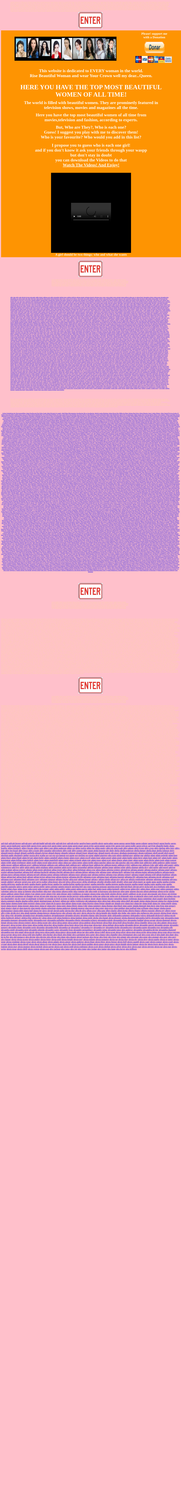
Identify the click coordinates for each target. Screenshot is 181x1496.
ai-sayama (61, 896)
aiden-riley (135, 889)
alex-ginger (121, 937)
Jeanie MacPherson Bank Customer (16, 491)
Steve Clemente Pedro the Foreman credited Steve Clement (20, 549)
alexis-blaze (90, 942)
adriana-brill (28, 872)
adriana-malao (141, 872)
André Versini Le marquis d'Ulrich (49, 419)
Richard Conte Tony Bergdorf (112, 535)
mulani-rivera (90, 362)
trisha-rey (152, 385)
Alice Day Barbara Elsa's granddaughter (51, 417)
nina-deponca (105, 365)
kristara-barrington (145, 345)
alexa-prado (71, 932)
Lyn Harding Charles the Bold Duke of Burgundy (19, 510)
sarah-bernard (127, 373)
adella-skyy (143, 867)
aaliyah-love (61, 843)
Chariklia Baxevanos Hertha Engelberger (36, 434)
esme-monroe (123, 328)
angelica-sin (135, 301)
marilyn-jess (45, 356)
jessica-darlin (87, 338)
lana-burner (17, 348)
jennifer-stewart (160, 337)
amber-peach (121, 300)
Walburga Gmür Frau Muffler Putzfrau (59, 560)
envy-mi (59, 328)
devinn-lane (140, 323)
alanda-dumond (139, 906)
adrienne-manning (161, 879)
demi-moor (57, 323)
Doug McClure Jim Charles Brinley (164, 445)
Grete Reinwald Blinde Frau (123, 469)
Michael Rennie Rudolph (128, 520)
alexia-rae (113, 939)
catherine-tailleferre (80, 313)
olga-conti (153, 365)
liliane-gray (108, 350)
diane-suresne (48, 325)
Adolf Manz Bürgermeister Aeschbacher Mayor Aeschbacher (78, 413)
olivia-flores (31, 366)
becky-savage (36, 307)
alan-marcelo (25, 908)
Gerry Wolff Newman (24, 467)
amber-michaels (113, 300)
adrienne (149, 879)
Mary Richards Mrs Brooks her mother (109, 517)
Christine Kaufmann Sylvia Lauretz (16, 438)
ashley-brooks (73, 304)
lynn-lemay (69, 353)
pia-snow (160, 367)
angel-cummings (118, 301)
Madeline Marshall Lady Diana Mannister (85, 511)
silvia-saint (158, 376)
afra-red (62, 882)
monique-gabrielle (46, 362)
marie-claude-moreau (125, 354)
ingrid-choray (95, 334)
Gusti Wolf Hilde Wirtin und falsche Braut (113, 470)
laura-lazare (68, 348)
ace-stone (89, 855)
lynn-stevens (80, 353)
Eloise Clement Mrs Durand (146, 453)
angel (76, 301)
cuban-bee (56, 321)
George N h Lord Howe (45, 466)
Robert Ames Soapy (49, 536)
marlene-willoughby (106, 356)
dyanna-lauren (42, 326)
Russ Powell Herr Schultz (64, 542)
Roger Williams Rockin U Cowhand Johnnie (102, 539)
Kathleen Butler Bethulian (37, 501)
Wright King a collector (80, 569)
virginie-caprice (89, 388)
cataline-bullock (43, 313)
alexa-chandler (141, 923)
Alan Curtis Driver (64, 414)
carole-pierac (140, 312)
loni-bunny (126, 351)
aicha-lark (148, 886)
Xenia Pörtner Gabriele (129, 569)
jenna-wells (110, 337)
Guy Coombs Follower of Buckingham (136, 470)
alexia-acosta (22, 939)
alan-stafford (131, 908)
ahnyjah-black (126, 886)
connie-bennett (40, 319)
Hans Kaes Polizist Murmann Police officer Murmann (126, 472)
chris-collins (26, 316)
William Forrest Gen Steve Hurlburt (19, 566)
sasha (166, 373)
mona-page (118, 360)
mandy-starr (18, 354)
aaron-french (153, 843)
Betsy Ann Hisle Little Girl (164, 426)
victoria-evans (32, 388)
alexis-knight (120, 944)
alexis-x (75, 299)
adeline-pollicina (71, 297)
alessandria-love (120, 920)
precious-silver (37, 369)
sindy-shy (40, 378)
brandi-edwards (160, 307)
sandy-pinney (74, 373)
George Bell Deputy (150, 463)
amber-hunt (91, 300)
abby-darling (159, 848)
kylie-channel (101, 347)
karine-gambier (136, 341)
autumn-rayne (53, 306)
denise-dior (81, 323)
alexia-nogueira (102, 939)
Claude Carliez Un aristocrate (10, 439)
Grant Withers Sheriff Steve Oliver (82, 469)
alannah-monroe (78, 908)
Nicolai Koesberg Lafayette (146, 525)
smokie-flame (76, 378)
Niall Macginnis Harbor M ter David (118, 525)
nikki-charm (35, 365)
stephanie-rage (67, 379)
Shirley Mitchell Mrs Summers (149, 545)
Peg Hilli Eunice (27, 530)
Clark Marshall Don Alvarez (170, 438)
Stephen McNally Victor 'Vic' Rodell (161, 548)
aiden (51, 889)
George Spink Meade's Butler (109, 466)
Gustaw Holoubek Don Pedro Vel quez (92, 470)
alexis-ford (76, 944)
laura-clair (62, 348)
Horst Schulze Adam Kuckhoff (166, 481)
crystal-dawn (164, 319)
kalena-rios (73, 341)
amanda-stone (76, 300)
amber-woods (135, 300)
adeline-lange (63, 297)
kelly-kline (67, 344)
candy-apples (13, 312)
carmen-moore (89, 312)
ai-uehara (169, 896)
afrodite (100, 882)
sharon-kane (158, 375)
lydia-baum (55, 353)
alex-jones (82, 949)
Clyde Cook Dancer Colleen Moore (119, 439)
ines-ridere (89, 334)
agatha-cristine (169, 882)
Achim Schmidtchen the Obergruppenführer (14, 413)
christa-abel (59, 316)
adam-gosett (106, 858)
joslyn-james (100, 340)
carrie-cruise (13, 313)
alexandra (40, 927)
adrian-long (50, 877)
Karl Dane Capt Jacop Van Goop (49, 500)
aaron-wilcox (141, 846)
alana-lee (138, 903)
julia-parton (135, 340)
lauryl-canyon (160, 348)
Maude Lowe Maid (78, 519)
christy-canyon (154, 316)
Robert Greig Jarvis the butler (26, 538)
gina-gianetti (60, 331)
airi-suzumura (17, 896)
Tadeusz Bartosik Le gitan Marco (158, 549)
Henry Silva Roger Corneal (42, 479)
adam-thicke (149, 860)
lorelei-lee (144, 351)
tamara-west (165, 381)
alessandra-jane (157, 918)
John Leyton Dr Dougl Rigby (105, 494)
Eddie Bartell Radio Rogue (112, 448)
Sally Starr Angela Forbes (97, 544)
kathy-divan (61, 343)
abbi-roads (118, 848)
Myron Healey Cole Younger (165, 523)
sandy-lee (68, 373)
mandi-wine (138, 353)
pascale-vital (146, 366)
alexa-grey (5, 925)
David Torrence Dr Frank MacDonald (43, 442)
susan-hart (128, 379)
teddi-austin (143, 382)
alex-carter (90, 935)
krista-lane (130, 345)
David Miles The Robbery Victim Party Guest (20, 442)
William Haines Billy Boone (37, 566)
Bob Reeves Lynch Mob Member (15, 429)
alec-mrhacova (143, 913)
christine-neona (137, 316)
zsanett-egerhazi (52, 390)
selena (85, 375)
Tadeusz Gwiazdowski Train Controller (57, 551)
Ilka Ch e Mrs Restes (157, 482)
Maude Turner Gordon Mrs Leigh (93, 519)
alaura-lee (37, 911)
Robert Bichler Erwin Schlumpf (63, 536)
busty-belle (73, 310)
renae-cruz (19, 370)
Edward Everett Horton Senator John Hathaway (48, 451)
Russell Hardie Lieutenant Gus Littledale (82, 542)
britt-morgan (154, 309)
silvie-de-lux (165, 376)
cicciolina (161, 316)
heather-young (137, 332)
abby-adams (128, 848)
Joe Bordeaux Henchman (128, 492)
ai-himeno (27, 891)
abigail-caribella (28, 853)
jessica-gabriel (104, 338)
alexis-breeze (111, 942)
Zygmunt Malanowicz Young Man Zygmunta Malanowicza (122, 570)
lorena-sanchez (158, 351)
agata (154, 882)
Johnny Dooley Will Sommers (95, 495)
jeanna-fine (74, 337)
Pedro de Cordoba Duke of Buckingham (12, 530)
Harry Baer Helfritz (39, 473)
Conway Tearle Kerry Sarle (25, 441)
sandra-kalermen (53, 373)
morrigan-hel (73, 362)
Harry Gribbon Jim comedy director (102, 473)
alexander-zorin (29, 927)
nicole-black (104, 363)
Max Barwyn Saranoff (126, 519)
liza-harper (86, 351)
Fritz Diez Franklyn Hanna (163, 461)
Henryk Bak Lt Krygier (112, 479)
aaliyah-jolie (50, 843)
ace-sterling (80, 855)
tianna (73, 384)
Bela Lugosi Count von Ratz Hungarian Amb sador (154, 425)
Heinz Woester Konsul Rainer (131, 476)
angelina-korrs (161, 301)
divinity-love (95, 325)
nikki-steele (83, 365)
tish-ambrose (40, 385)
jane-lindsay (123, 335)
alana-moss (34, 906)
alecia (83, 913)
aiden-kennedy (113, 889)
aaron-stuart (78, 846)
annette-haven (139, 303)
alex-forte (103, 937)
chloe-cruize (160, 315)
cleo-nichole (151, 318)
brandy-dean (19, 309)
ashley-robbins (137, 304)
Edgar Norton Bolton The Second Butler (168, 448)
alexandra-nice (165, 297)
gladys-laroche (141, 331)
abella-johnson (163, 850)
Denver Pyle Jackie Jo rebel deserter (122, 442)
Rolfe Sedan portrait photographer (169, 539)
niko (94, 365)
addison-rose (136, 865)
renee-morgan (39, 370)
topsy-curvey (61, 385)
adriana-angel (164, 870)
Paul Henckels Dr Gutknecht (57, 529)
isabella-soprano (110, 334)
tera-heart (161, 382)
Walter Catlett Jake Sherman (117, 560)
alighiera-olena (135, 299)
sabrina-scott (105, 372)
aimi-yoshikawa (74, 894)
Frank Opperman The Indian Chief (86, 460)
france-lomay (96, 329)
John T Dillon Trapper (46, 495)
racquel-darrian (108, 369)
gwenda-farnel (33, 332)
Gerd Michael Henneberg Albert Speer (169, 466)
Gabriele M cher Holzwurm (66, 463)
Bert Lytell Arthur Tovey (59, 426)
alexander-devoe (132, 925)
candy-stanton (41, 312)
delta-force (44, 323)
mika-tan (140, 359)
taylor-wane (136, 382)
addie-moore (6, 865)
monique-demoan (36, 362)
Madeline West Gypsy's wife (104, 511)
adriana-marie (168, 872)
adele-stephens (42, 867)
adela (161, 865)
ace (47, 855)
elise (131, 326)
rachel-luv (81, 369)
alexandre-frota (66, 930)
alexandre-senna (100, 930)
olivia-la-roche (39, 366)
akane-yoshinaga (130, 898)
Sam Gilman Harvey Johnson (112, 544)
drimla (22, 326)
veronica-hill (136, 387)
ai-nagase (86, 894)
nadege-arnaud (104, 362)
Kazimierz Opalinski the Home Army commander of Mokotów (99, 501)
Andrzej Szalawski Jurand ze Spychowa (85, 419)
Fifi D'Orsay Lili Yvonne (53, 457)
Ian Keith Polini (60, 482)
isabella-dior (103, 334)
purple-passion (53, 369)
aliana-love (93, 299)
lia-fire (102, 350)
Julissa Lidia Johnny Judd (119, 498)
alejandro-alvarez (72, 915)
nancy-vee (164, 362)
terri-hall (45, 384)
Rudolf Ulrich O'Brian (8, 542)
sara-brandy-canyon (113, 373)
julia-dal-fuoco (115, 340)
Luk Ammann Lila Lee (115, 508)
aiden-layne (125, 889)
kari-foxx (128, 341)
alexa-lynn (78, 925)
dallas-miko (126, 321)
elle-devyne (145, 326)
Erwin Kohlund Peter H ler (69, 456)
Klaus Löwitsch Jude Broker (69, 503)
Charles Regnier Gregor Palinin (171, 435)
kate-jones (30, 343)
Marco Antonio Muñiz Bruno (96, 513)
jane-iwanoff (116, 335)
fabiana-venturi (34, 329)
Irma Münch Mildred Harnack (75, 483)
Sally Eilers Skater (85, 544)
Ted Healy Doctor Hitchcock (114, 551)
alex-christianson (125, 935)
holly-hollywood (23, 334)
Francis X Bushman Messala (103, 458)
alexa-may (97, 925)
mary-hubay (150, 356)
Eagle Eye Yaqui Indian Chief (29, 448)
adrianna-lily (130, 877)
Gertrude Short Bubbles (85, 467)
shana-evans (109, 375)
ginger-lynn (105, 331)
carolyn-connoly (154, 312)
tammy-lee (23, 382)
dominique (113, 325)
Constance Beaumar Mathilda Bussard (156, 439)
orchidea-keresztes (62, 366)
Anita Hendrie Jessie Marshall (122, 419)
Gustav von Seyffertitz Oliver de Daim (71, 470)
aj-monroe (85, 898)
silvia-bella (152, 376)
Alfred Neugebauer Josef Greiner (158, 416)
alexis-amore (65, 942)
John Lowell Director (119, 494)
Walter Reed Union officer (39, 561)
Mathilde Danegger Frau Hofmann (20, 519)
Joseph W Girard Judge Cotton (101, 497)
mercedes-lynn (27, 359)
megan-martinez (68, 357)
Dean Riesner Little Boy (88, 442)
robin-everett (130, 370)
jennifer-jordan (136, 337)
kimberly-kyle (165, 344)
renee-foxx (25, 370)
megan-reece (76, 357)
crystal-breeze (157, 319)
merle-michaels (36, 359)
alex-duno (61, 937)
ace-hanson (60, 855)
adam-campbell (50, 858)
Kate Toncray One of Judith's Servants (135, 500)
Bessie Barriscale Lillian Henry (148, 426)
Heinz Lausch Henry (97, 476)
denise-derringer (73, 323)
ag (144, 882)
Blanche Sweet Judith (149, 428)
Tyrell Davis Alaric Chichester (89, 555)
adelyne (172, 867)
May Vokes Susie (77, 520)
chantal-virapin (142, 313)
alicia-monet (114, 299)
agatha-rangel (138, 884)
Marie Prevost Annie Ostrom (121, 514)
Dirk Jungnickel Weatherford (45, 444)
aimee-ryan (30, 894)
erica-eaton (71, 328)
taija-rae (126, 381)
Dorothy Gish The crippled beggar (44, 445)
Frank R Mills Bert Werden (102, 460)
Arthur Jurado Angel (13, 423)
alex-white (86, 299)
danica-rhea (144, 321)
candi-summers (166, 310)
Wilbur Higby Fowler (102, 563)
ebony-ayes (49, 326)
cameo (92, 310)
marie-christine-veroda (113, 354)
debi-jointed (150, 322)
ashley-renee (129, 304)
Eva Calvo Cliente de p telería (143, 456)
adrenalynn (125, 870)
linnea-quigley (17, 351)
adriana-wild (150, 874)
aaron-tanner (99, 846)
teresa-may (13, 384)
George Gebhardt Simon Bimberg (101, 464)
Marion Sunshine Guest (38, 516)
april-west (34, 304)
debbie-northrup (117, 322)
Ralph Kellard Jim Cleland (138, 532)
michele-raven (67, 359)
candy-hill (26, 312)
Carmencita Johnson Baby (127, 432)
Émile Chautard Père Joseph (71, 454)
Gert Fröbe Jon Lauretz (36, 467)
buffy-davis (45, 310)
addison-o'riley (124, 865)
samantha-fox (146, 372)
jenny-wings (42, 338)
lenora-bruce (56, 350)
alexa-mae (88, 925)
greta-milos (18, 332)
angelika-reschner (143, 301)
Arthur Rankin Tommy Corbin (46, 423)
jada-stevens (23, 335)
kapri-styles (109, 341)
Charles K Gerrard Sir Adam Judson (15, 435)
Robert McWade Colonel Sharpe (54, 538)
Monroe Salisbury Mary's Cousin (100, 523)
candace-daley (139, 310)
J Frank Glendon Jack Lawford (155, 483)
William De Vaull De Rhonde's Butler (156, 564)
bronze (159, 309)
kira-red (71, 345)
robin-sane (137, 370)
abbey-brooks (27, 848)
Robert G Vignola (173, 536)
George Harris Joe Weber (117, 464)
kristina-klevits (25, 347)
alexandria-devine (150, 930)
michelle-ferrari (83, 359)
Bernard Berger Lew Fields (45, 426)
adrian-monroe (62, 877)
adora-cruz (90, 870)
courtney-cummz (119, 319)
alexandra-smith (8, 930)
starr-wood (36, 379)
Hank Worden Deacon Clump (81, 472)
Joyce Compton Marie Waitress (153, 497)
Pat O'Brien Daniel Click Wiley (146, 527)
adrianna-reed (168, 877)
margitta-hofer (43, 354)
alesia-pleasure (114, 918)
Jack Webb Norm (80, 486)
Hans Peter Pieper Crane (167, 472)
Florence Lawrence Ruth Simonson (141, 457)
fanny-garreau (53, 329)
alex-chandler (112, 935)
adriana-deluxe (81, 872)
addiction (148, 862)
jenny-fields (35, 338)
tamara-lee (143, 381)
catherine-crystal (61, 313)
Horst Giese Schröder (152, 481)
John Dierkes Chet (54, 494)
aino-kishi (105, 894)
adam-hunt (147, 858)
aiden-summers (166, 889)
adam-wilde (6, 862)
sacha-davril (122, 372)
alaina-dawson (151, 901)
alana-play (51, 906)
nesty (72, 363)
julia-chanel (107, 340)
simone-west (20, 378)
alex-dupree (71, 937)
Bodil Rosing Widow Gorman (72, 429)
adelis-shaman (132, 867)
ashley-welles (145, 304)
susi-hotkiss (148, 379)
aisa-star (53, 896)
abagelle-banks (162, 846)
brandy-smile (32, 309)
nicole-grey (111, 363)
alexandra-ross (154, 927)
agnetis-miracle (64, 886)
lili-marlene (124, 350)
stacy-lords (156, 378)
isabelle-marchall (135, 334)
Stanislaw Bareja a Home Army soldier (56, 548)
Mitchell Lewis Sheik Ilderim (67, 523)
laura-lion (74, 348)
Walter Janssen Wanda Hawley (133, 560)
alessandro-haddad (135, 920)
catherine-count (52, 313)
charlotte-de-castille (39, 315)
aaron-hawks (164, 843)
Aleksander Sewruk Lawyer (42, 416)
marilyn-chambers (22, 356)
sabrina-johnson (69, 372)
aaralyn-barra (85, 843)
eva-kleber (153, 328)
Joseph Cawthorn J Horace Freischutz (12, 497)
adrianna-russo (98, 297)
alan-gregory (170, 906)
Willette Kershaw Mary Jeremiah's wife (27, 564)
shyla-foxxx (116, 376)
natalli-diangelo (30, 363)
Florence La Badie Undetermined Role (121, 457)
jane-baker (103, 335)
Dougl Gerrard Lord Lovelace (19, 447)
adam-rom (86, 860)
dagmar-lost (112, 321)
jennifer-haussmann (118, 337)
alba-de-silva (80, 911)
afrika (84, 882)
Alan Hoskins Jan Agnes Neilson (78, 414)
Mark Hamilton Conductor (83, 516)
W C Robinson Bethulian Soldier (111, 558)
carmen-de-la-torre (80, 312)
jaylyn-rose (167, 335)
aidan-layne (23, 889)
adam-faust (95, 858)
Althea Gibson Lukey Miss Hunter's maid (144, 417)
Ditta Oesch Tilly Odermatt (61, 444)
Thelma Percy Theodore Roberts (61, 552)
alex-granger (153, 937)
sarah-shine (155, 373)
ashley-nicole (115, 304)
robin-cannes (123, 370)
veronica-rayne (144, 387)
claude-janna (77, 318)
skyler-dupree (69, 378)
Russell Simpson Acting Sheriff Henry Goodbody (127, 542)
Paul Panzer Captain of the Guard (107, 529)
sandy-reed (82, 373)
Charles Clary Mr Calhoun (93, 434)
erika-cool (102, 328)
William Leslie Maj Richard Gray (130, 566)
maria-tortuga (84, 354)
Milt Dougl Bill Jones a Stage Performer (129, 522)
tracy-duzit (112, 385)
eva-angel (134, 328)
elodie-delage (156, 326)
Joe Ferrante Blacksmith (141, 492)
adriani (30, 877)
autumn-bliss (45, 306)
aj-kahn (71, 898)
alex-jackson (55, 949)
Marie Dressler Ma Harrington (105, 514)
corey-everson (79, 319)
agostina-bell (77, 886)
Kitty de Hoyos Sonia (55, 503)
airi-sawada (6, 896)
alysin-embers (14, 300)
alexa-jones (27, 925)
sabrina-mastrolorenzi (89, 372)
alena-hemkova (63, 918)
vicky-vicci (25, 388)
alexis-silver (116, 947)
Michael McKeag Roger (114, 520)
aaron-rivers (36, 846)
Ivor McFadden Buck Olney (112, 483)
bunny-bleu (59, 310)
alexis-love (163, 944)
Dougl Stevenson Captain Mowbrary (53, 447)
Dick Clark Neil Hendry (152, 442)
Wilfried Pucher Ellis (145, 563)
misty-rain (99, 360)
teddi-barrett (149, 382)
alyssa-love (21, 300)
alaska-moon (165, 908)
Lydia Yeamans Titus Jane (154, 508)
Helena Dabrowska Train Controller (71, 478)
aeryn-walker (41, 882)
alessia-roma (12, 923)
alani (3, 908)
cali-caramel (79, 310)
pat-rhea (160, 366)
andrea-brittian (54, 301)
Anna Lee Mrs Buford (161, 419)
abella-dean (151, 850)
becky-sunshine (45, 307)
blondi (115, 307)
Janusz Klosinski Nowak (16, 489)
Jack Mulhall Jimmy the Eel (140, 485)
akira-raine (115, 901)
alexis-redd (68, 947)
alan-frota (160, 906)
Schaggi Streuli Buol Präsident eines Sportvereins (63, 545)
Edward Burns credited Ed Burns (152, 450)
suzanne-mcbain (156, 379)
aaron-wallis (130, 846)
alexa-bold (117, 923)
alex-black (57, 935)
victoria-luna (55, 388)
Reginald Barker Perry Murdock (145, 533)
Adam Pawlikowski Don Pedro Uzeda (36, 413)
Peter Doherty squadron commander (132, 530)
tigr (144, 384)
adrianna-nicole (155, 877)
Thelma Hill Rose (47, 552)
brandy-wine (39, 309)
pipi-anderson (14, 369)
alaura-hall (28, 911)
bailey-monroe (91, 306)
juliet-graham (32, 341)
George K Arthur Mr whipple (170, 464)
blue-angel (120, 307)
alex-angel (19, 932)
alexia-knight (39, 299)
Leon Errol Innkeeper (62, 504)
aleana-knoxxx (43, 913)
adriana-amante (80, 297)
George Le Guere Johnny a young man (11, 466)
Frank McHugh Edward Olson (68, 460)
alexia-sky (133, 939)
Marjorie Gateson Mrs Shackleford (54, 516)
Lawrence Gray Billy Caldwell (157, 503)
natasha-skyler (47, 363)
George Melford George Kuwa (30, 466)
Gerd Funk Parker (154, 466)
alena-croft (51, 918)
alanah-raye (120, 903)
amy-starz (22, 301)
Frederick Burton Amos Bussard (111, 461)
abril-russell (169, 853)
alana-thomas (107, 906)
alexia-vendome (13, 942)
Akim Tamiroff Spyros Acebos (169, 413)
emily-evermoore (27, 328)
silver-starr (146, 376)
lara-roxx (39, 348)
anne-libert (120, 303)
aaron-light (26, 846)
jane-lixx (129, 335)
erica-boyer (64, 328)
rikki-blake (77, 370)
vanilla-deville (99, 387)
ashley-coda (81, 304)
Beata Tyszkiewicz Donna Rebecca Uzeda (129, 425)
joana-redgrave (157, 338)
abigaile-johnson (68, 853)
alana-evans (77, 903)
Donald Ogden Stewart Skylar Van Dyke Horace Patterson (122, 444)
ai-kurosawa (103, 891)
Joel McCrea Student (167, 492)
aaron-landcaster (14, 846)
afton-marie (138, 882)
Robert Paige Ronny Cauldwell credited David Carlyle (124, 538)
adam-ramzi (64, 860)
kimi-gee (27, 345)
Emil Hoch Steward (36, 454)
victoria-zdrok (77, 388)
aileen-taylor (163, 891)
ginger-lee (99, 331)
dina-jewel (75, 325)
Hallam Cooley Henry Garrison (11, 472)
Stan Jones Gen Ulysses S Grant (23, 548)
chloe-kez (13, 316)
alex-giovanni (133, 937)
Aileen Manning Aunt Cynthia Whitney (149, 413)
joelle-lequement (37, 340)
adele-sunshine (55, 867)
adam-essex (75, 858)
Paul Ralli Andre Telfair (122, 529)
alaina (142, 901)
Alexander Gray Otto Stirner (98, 416)
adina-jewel (57, 870)
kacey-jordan (48, 341)
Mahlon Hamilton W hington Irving (167, 511)
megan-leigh (60, 357)
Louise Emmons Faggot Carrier (165, 507)
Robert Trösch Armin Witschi (160, 538)
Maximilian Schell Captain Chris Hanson (13, 520)
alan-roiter (99, 908)
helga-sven (160, 332)
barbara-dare (122, 306)
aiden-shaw (145, 889)
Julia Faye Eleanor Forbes (51, 498)
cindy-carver (18, 318)
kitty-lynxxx (91, 345)
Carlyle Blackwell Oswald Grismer (100, 432)
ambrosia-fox (142, 300)
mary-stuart (165, 356)
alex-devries (41, 937)
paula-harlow (70, 367)
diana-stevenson (18, 325)
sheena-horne (53, 376)
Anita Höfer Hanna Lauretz (138, 419)
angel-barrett (97, 301)
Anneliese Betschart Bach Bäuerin (83, 420)
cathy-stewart (105, 313)
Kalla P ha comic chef (12, 500)
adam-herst (137, 858)
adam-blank (17, 858)
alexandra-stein (21, 930)
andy (73, 301)
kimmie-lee (45, 345)
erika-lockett (115, 328)
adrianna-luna (142, 877)
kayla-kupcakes (143, 343)
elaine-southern (86, 326)
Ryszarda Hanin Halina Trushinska (52, 544)
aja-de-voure (20, 898)
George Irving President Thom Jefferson (151, 464)
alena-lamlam (76, 918)
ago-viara (87, 886)
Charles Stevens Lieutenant (68, 436)
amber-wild (128, 300)
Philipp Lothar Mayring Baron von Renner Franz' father (50, 532)
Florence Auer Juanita (83, 457)
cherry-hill (109, 315)
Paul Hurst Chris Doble (71, 529)
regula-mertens (160, 369)
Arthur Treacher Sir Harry (61, 423)
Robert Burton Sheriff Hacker (128, 536)
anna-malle (76, 303)
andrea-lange (61, 301)
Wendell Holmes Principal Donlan (166, 561)
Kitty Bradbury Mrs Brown (42, 503)
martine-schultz (133, 356)
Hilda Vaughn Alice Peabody (13, 481)
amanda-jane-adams (60, 300)
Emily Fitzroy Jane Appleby (86, 454)
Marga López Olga (110, 513)
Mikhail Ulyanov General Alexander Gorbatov (67, 522)
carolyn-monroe (164, 312)
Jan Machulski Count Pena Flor (124, 488)
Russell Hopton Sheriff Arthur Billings (103, 542)
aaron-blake (130, 843)
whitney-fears (137, 388)
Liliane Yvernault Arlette (37, 505)
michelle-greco (92, 359)
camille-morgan (123, 310)
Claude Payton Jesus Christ (25, 439)
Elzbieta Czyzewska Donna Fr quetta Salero (19, 454)
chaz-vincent (72, 315)
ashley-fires (87, 304)
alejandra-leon (29, 915)
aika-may (48, 891)
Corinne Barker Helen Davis (40, 441)
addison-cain (46, 297)
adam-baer (172, 855)
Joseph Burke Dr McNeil (172, 495)
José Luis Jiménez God (159, 495)
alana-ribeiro (71, 906)
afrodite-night (110, 882)
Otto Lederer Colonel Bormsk (81, 527)
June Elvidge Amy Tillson (134, 498)
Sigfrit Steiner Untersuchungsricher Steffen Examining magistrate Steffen (103, 547)
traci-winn (106, 385)
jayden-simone (159, 335)
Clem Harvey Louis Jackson (74, 439)
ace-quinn (70, 855)
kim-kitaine (39, 345)
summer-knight (91, 379)
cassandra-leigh (21, 313)
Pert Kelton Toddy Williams (96, 530)
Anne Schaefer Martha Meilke (51, 420)
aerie (34, 882)
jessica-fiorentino (95, 338)
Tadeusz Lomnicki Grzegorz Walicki (78, 551)
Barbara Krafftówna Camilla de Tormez (154, 423)
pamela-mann (111, 366)
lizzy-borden (92, 351)
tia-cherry (69, 384)
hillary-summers (14, 334)
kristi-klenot (162, 345)
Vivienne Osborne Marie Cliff (53, 558)
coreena (73, 319)
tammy (18, 382)
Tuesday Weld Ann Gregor (52, 555)
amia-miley (150, 300)
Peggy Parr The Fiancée (53, 530)
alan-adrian (66, 903)
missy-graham (49, 360)
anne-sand (133, 303)
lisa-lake (44, 351)
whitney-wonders (146, 388)
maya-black (46, 357)
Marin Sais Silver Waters (136, 514)
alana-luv (156, 903)
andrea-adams (46, 301)
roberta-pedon (109, 370)
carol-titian (147, 312)
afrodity (119, 882)
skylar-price (62, 378)
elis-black (127, 326)
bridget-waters (101, 309)
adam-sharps (116, 860)
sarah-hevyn (142, 373)
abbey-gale (38, 848)
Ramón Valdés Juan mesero (167, 532)
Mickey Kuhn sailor (169, 520)
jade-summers (47, 335)
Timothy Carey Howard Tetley (57, 554)
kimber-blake (140, 344)
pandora (134, 366)
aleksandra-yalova (138, 915)
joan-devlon (164, 338)
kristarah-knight (154, 345)
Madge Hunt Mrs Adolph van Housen (122, 511)
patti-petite (56, 367)
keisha (18, 344)
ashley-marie (108, 304)
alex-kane (111, 949)
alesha (95, 918)
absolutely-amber (21, 855)
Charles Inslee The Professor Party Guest (146, 434)
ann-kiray (154, 303)
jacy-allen (17, 335)
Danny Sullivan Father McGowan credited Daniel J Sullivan (139, 441)
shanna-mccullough (118, 375)
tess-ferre (49, 384)
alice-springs (99, 299)
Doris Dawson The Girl (157, 444)
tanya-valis (79, 382)
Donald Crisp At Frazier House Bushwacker (95, 444)
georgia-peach (19, 331)
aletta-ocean (157, 297)
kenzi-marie (101, 344)
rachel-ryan (94, 369)
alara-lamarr (154, 908)
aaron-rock (46, 846)
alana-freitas (99, 903)
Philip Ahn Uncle (15, 532)
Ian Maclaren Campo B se (72, 482)
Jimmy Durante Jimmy (13, 492)
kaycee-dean (135, 343)
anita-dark (64, 303)
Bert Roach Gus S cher (72, 426)
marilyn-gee (38, 356)
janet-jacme (135, 335)
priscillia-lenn (45, 369)
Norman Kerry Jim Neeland (94, 526)
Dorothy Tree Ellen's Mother (109, 445)
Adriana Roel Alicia (133, 413)
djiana (100, 325)
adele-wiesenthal (54, 297)
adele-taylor (67, 867)
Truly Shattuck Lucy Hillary (37, 555)
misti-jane (69, 360)
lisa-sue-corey (58, 351)
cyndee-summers (70, 321)
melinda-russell (111, 357)
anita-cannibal (57, 303)
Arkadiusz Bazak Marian (57, 422)
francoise (110, 329)
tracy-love (118, 385)
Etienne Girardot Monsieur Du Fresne (97, 456)
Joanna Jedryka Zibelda (95, 492)
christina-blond (95, 316)
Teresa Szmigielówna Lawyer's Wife (12, 552)
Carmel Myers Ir (115, 432)
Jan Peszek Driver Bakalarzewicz (142, 488)
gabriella (122, 329)
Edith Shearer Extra (78, 450)
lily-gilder (130, 350)
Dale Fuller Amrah (118, 441)
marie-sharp (13, 356)
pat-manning (153, 366)
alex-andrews (127, 930)
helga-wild (166, 332)
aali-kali (4, 843)
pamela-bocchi (94, 366)
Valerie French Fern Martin (53, 557)
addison (15, 865)
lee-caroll (38, 350)
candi (144, 310)
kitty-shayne (104, 345)
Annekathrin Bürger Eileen (67, 420)
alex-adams (162, 923)
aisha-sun (131, 297)
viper (82, 388)
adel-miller (153, 867)
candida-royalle (150, 310)
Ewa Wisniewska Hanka (40, 457)
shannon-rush (135, 375)
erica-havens (77, 328)
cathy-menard (97, 313)
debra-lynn (156, 322)
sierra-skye (133, 376)
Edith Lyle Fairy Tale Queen (25, 450)
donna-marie (148, 325)
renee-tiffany (61, 370)
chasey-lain (55, 315)
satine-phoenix (36, 375)
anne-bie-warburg (112, 303)
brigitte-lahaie (109, 309)
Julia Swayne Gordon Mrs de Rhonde (84, 498)
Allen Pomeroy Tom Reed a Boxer (123, 417)
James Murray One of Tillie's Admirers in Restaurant (102, 488)
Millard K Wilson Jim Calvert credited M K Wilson (105, 522)
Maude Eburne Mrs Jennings (65, 519)
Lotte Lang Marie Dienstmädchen (102, 507)
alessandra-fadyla (143, 918)
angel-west (31, 303)
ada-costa (112, 855)
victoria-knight (47, 388)
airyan (36, 896)
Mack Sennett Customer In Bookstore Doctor (164, 510)
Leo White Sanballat (50, 504)
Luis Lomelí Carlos (104, 508)
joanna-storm (13, 340)
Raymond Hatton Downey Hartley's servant (110, 533)
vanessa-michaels (81, 387)
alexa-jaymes (16, 925)
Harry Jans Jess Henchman (144, 473)
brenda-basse (60, 309)
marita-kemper (92, 356)
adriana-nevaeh (33, 874)
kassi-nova (17, 343)
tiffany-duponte (97, 384)
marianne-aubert (76, 354)
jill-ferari (145, 338)
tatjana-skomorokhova (109, 382)
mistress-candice (77, 360)
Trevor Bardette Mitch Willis (21, 555)
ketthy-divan (114, 344)
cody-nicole (16, 319)
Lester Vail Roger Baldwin (144, 504)
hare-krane (40, 332)
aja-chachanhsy (7, 898)
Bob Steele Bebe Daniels (31, 429)
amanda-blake (44, 300)
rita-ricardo (94, 370)
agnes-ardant (109, 297)
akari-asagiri (157, 898)
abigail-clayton (26, 297)
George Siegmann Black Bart (93, 466)
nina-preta (119, 365)
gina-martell (79, 331)
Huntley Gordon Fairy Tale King (37, 482)
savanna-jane (59, 375)
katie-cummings (89, 343)
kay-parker (151, 343)
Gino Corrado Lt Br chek (128, 467)
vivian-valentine (97, 388)
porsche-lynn (21, 369)
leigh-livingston (45, 350)
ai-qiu (138, 894)
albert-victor (170, 911)
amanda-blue (51, 300)
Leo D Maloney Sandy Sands (37, 504)
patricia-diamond (14, 367)
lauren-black (109, 348)
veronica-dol (121, 387)
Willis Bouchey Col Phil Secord (92, 567)
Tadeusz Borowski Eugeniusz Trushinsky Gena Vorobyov (31, 551)
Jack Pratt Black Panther (69, 486)
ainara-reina (95, 894)
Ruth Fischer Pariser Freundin (164, 542)
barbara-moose (137, 306)
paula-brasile (63, 367)
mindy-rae (160, 359)
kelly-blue (43, 344)
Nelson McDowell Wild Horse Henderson (97, 525)
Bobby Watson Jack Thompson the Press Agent (51, 429)
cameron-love (98, 310)
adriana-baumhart (14, 872)
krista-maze (136, 345)
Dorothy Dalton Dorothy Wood (12, 445)
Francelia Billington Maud (37, 458)
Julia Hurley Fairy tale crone (65, 498)
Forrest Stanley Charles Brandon (21, 458)
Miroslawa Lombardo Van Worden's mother (47, 523)
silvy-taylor (13, 378)
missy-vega (64, 360)
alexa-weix (17, 935)
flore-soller (85, 329)
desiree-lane (110, 323)
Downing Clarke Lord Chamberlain (116, 447)
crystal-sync (43, 321)
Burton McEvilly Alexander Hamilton (157, 431)
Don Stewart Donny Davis (76, 444)
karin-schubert (144, 341)
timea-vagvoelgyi (150, 384)
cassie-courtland (34, 313)
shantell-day (143, 375)
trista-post (158, 385)
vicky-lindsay (18, 388)
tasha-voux (90, 382)
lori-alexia (165, 351)
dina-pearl (81, 325)
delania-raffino (22, 323)
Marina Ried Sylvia (148, 514)
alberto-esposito (148, 911)
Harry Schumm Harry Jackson (76, 475)
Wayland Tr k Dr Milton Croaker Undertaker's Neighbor (120, 561)
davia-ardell (103, 322)
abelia (117, 850)
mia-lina (54, 359)
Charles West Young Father (96, 436)
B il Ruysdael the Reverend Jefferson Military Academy (103, 425)
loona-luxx (139, 351)
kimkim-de (33, 345)
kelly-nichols (73, 344)
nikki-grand (42, 365)
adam (152, 855)
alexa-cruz (152, 923)
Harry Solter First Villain (105, 475)
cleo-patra (158, 318)
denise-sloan (87, 323)
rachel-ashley (68, 369)
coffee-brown (23, 319)
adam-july (157, 858)
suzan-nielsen (164, 379)
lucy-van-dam (48, 353)
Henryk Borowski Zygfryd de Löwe (128, 479)
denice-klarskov (64, 323)
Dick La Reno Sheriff (164, 442)
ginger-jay (93, 331)
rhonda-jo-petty (69, 370)
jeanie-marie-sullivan (57, 337)
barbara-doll (129, 306)
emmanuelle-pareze (51, 328)
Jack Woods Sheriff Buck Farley (94, 486)
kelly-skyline (87, 344)
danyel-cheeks (60, 322)
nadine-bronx (118, 362)
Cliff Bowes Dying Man (88, 439)
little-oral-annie (73, 351)
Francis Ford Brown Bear (66, 458)
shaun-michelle (14, 376)
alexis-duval (34, 944)
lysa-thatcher (93, 353)
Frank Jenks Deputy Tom (35, 460)
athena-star (20, 306)
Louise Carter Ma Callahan (149, 507)
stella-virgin (50, 379)
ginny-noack (112, 331)
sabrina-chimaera (45, 372)
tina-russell (33, 385)
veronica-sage (152, 387)
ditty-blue (86, 325)
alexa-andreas (85, 923)
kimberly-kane (157, 344)
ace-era (52, 855)
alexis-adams (53, 942)
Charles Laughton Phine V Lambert (83, 435)
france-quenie (103, 329)
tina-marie (27, 385)
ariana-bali (46, 304)
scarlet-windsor (76, 375)
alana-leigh (147, 903)
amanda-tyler (84, 300)
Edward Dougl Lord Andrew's (11, 451)
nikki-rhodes (68, 365)
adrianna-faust (103, 877)
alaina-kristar (172, 901)
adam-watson (170, 860)
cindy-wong (48, 318)
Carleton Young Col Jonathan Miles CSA (80, 432)
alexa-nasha (119, 925)
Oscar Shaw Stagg (68, 527)
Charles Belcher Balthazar (79, 434)
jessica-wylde (132, 338)
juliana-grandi (123, 340)
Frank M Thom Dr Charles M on (51, 460)
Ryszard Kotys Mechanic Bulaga (33, 544)
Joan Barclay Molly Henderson (81, 492)
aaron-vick (120, 846)
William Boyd (88, 564)
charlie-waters (29, 315)
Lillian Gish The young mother (82, 505)
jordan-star (82, 340)
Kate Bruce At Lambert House (107, 500)
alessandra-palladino (56, 920)
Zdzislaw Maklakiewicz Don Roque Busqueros (73, 570)
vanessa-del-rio (72, 387)
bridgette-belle (75, 309)
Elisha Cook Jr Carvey (52, 453)
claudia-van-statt (120, 318)
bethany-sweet (70, 307)
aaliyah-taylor (73, 843)
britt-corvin (147, 309)
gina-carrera (53, 331)
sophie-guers (140, 378)
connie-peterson (48, 319)
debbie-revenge (126, 322)
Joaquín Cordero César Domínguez (111, 492)
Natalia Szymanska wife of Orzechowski (40, 525)
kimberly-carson (148, 344)
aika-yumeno (79, 891)
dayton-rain (109, 322)
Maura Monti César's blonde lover (111, 519)
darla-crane (88, 322)
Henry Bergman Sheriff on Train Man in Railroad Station (163, 478)
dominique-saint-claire (132, 325)
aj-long (78, 898)
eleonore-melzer (112, 326)
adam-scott (106, 860)
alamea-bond (17, 903)
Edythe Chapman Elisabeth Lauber (104, 451)
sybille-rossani (47, 381)
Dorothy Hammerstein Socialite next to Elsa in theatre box (85, 445)
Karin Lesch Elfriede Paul (34, 500)
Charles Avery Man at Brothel (63, 434)
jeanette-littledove (46, 337)
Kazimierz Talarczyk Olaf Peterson (141, 501)
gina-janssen (67, 331)
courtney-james (128, 319)
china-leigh (147, 315)
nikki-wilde (89, 365)
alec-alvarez (67, 913)
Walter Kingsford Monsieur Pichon (151, 560)
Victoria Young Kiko (148, 557)
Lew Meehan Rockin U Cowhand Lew (20, 505)
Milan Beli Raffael (86, 522)
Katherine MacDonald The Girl (21, 501)
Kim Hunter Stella (19, 503)
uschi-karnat (36, 387)
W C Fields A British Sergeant (168, 558)
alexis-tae (158, 947)
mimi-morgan (153, 359)
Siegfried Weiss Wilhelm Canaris (57, 547)
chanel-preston (127, 313)
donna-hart (141, 325)
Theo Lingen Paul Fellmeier (77, 552)
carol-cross (111, 312)
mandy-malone (153, 353)
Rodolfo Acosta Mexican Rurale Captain (79, 539)
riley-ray (82, 370)
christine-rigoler (145, 316)
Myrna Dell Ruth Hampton (149, 523)
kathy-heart (76, 343)
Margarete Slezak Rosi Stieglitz (11, 514)
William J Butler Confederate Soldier (96, 566)
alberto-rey (160, 911)
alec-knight (112, 913)
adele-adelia (30, 867)
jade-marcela (40, 335)
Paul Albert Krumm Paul (42, 529)
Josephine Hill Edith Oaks (137, 497)
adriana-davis (69, 872)
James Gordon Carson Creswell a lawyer (30, 488)
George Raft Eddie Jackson (78, 466)
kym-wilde (121, 347)
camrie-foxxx (131, 310)
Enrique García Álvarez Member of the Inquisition (122, 454)
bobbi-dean (133, 307)
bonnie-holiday (147, 307)
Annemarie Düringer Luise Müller (122, 420)
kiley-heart (128, 344)
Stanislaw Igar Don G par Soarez (76, 548)
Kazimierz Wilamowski (157, 501)
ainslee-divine (116, 894)
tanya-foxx (65, 382)
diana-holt (155, 323)
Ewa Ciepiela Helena (27, 457)
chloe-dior (166, 315)
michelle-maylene (110, 359)
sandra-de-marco (44, 373)
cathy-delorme (89, 313)
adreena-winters (113, 870)
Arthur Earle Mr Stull (146, 422)
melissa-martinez (148, 357)
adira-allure (67, 870)
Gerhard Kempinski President (10, 467)
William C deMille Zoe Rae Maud (117, 564)
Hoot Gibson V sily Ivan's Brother (108, 481)
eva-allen (129, 328)
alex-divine (52, 937)
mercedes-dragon (18, 359)
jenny (22, 338)
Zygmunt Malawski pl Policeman (147, 570)
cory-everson (100, 319)
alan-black (117, 906)
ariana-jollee (53, 304)
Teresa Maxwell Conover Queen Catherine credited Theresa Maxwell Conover (158, 551)
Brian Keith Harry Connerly (25, 431)
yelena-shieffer (29, 390)
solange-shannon (95, 378)
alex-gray (163, 937)
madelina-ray (101, 353)
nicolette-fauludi (147, 363)
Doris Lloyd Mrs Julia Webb (172, 444)
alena (44, 918)
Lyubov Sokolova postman (54, 510)
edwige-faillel (71, 326)
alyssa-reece (28, 300)
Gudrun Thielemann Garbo (138, 469)
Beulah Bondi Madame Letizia (18, 428)
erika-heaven (108, 328)
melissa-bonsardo (120, 357)
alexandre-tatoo (114, 930)
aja (135, 297)
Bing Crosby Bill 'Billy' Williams (109, 428)
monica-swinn (135, 360)
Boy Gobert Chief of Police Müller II (138, 429)
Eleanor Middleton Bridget (8, 453)
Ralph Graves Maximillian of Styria (121, 532)
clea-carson (145, 318)
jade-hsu (34, 335)
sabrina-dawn (54, 372)
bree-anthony (47, 309)
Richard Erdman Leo (144, 535)
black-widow (104, 307)
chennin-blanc (89, 315)
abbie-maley (100, 848)
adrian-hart (11, 877)
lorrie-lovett (18, 353)
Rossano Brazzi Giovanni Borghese (73, 541)
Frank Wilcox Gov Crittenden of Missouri (140, 460)
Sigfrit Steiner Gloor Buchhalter (74, 547)
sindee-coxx (27, 378)
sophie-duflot (125, 378)
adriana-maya (7, 874)
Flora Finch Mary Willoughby (69, 457)
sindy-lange (34, 378)
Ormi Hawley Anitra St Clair (27, 527)
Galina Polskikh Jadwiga (81, 463)
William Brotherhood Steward (100, 564)
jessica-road (125, 338)
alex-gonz (143, 937)
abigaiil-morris (7, 853)
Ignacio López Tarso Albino (105, 482)
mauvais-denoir (31, 357)
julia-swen (148, 340)
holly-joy (31, 334)
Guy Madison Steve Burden (154, 470)
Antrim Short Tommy (44, 422)
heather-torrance (120, 332)
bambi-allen (98, 306)
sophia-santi (112, 378)
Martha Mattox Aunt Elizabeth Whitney (118, 516)
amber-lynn (106, 300)
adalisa (147, 855)
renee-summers (54, 370)
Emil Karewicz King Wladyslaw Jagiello (53, 454)
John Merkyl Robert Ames (148, 494)
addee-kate (138, 862)
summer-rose (98, 379)
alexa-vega (162, 932)
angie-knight (37, 303)
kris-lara (124, 345)
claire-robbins (69, 318)
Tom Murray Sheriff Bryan (159, 554)
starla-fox (30, 379)
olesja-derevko (139, 365)
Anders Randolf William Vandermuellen (29, 419)
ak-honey (56, 901)
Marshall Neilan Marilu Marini (99, 516)
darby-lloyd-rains (80, 322)
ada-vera (130, 862)
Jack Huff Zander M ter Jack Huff (124, 485)
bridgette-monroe (92, 309)
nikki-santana (75, 365)
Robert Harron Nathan (40, 538)
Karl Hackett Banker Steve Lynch (68, 500)
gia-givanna (36, 331)
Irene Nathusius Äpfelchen (35, 483)
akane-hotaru (101, 898)
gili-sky (48, 331)
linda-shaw (156, 350)
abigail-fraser (81, 853)
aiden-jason (102, 889)
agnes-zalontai (117, 297)
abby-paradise (46, 850)
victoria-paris (62, 388)
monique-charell (27, 362)
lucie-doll (32, 353)
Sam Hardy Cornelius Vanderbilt (129, 544)
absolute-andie (7, 855)
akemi (36, 901)
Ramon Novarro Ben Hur (153, 532)
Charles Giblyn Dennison (107, 434)
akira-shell (125, 901)
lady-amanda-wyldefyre (149, 347)
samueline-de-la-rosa (25, 373)
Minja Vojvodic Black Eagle (15, 523)
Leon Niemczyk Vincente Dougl (92, 504)
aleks (109, 915)
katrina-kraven (116, 343)
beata (15, 307)
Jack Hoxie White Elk (108, 485)
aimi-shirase (62, 894)
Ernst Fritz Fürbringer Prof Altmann (51, 456)
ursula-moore (29, 387)
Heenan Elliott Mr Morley (26, 476)
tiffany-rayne (104, 384)
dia (151, 323)
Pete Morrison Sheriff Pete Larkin (113, 530)
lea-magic (19, 350)
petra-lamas (138, 367)
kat (21, 343)
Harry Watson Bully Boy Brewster (121, 475)
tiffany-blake (82, 384)
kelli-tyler (30, 344)
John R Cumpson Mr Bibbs (32, 495)
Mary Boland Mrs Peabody (164, 516)
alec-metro (131, 913)
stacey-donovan (148, 378)
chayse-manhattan (63, 315)
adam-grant (117, 858)
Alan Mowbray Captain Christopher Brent (98, 414)
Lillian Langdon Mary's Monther (99, 505)
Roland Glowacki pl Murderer (122, 539)
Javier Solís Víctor (50, 489)
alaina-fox (162, 901)
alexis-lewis (153, 944)
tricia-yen (140, 385)
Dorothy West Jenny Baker (147, 445)
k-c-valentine (157, 343)
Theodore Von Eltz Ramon (121, 552)
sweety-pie (40, 381)
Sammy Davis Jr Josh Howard (167, 544)
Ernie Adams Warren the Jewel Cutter (32, 456)
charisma (164, 313)
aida (167, 886)
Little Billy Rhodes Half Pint (52, 507)
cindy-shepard (41, 318)
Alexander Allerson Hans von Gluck (81, 416)
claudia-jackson (85, 318)
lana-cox (22, 348)
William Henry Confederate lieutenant (55, 566)
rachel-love (75, 369)
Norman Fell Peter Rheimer (79, 526)
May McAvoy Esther (49, 520)
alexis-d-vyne (45, 944)
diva (90, 325)
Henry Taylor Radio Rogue (76, 479)
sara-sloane (161, 373)
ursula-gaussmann (20, 387)
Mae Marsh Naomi (137, 511)
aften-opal (128, 882)
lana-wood (28, 348)
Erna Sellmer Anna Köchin (168, 454)
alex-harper (6, 939)
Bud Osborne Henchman (89, 431)
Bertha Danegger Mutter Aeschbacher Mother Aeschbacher (94, 426)
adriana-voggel (138, 874)
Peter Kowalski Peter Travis (149, 530)
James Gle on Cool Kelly (12, 488)
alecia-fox (91, 913)
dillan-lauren (61, 325)
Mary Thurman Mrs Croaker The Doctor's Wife (132, 517)
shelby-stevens (75, 376)
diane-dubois (26, 325)
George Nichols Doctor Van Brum (61, 466)
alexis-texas (12, 949)
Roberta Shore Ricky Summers (32, 539)
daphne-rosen (72, 322)
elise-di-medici (137, 326)
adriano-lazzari (84, 879)
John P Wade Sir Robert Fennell (164, 494)
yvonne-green (37, 390)
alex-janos (65, 949)
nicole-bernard (97, 363)
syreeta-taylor (88, 381)
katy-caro (129, 343)
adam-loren (39, 860)
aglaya (19, 886)
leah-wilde (13, 350)
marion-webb (76, 356)
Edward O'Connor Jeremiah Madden (71, 451)
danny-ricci (53, 322)
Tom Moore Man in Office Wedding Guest (140, 554)
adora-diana (101, 870)
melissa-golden (139, 357)
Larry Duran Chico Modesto (141, 503)
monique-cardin (18, 362)
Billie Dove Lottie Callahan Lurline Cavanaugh (39, 428)
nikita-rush (28, 365)
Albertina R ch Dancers (7, 416)
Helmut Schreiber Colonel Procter (109, 478)
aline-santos (148, 299)
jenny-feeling (28, 338)
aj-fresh (57, 898)
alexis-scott (93, 947)
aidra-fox (13, 891)
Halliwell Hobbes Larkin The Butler (29, 472)
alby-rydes (5, 913)
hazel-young (60, 332)
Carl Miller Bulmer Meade (62, 432)
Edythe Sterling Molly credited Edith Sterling (126, 451)
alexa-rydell (100, 932)
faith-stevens (42, 329)
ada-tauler (32, 297)
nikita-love (22, 365)
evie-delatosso (26, 329)
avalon (71, 306)
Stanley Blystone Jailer (119, 548)
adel (156, 865)
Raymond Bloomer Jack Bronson (72, 533)
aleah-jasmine (31, 913)
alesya (34, 923)
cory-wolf (107, 319)
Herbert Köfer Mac (143, 479)
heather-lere (88, 332)
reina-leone (167, 369)
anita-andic (44, 303)
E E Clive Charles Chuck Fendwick (11, 448)
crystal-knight (22, 321)
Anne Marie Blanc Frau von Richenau (103, 420)
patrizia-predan (43, 367)
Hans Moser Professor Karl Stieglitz (151, 472)
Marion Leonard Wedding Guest (23, 516)
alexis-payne (69, 299)
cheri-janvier (96, 315)
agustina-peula (113, 886)
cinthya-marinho (56, 318)
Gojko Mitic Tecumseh (9, 469)
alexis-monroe (24, 947)
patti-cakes (50, 367)
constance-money (58, 319)
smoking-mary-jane (86, 378)
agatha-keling (69, 884)
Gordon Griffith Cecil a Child (44, 469)
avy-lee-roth (83, 306)
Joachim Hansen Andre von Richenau (62, 492)
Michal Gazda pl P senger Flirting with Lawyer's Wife (149, 520)
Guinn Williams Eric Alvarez (13, 470)
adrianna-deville (76, 877)
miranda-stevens (14, 360)
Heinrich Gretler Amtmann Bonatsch (43, 476)
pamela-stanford (120, 366)
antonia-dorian (14, 304)
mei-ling (82, 357)
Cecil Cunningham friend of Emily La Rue (159, 432)
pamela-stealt (128, 366)
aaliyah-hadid (38, 843)
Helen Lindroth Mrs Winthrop (33, 478)
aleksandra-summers (121, 915)
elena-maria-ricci (103, 326)
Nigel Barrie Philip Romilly (161, 525)
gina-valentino (86, 331)
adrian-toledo (104, 879)
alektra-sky (37, 918)
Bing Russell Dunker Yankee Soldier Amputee (130, 428)
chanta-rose (149, 313)
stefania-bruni (42, 379)
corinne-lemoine (87, 319)
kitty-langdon (83, 345)
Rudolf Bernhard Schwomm (136, 541)
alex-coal (137, 935)
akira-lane (106, 901)
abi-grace (115, 853)
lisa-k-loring (38, 351)
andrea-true (69, 301)
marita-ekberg (84, 356)
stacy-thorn (24, 379)
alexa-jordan (38, 925)
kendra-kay (94, 344)
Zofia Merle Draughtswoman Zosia (96, 570)
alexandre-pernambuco (83, 930)
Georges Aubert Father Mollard (125, 466)
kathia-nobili (37, 343)
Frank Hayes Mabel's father (20, 460)
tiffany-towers (127, 384)
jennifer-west (17, 338)
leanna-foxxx (31, 350)
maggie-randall (127, 353)
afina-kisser (53, 882)
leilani (51, 350)
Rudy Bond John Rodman (39, 542)
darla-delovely (95, 322)
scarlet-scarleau (67, 375)
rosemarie (158, 370)
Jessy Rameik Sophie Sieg (141, 491)
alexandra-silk (167, 927)
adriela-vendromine (137, 879)
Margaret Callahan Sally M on (123, 513)
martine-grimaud (124, 356)
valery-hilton (56, 387)
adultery (10, 882)
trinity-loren (146, 385)
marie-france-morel (151, 354)
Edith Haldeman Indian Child (9, 450)
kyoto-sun (126, 347)
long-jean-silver (118, 351)
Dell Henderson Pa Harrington (103, 442)
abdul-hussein (99, 850)
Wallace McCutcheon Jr (76, 560)
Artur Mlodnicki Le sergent (93, 423)
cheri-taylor (103, 315)
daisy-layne (119, 321)
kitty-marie (97, 345)
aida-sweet (32, 889)
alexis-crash (168, 942)
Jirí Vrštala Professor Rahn (44, 492)
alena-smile (87, 918)
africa (68, 882)
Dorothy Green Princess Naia (61, 445)
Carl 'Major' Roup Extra (48, 432)
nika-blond (161, 363)
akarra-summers (8, 901)
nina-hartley (112, 365)
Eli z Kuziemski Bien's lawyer (24, 453)
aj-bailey (41, 898)
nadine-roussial (135, 362)
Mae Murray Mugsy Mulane (150, 511)
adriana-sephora (98, 874)
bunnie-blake (52, 310)
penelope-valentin (121, 367)
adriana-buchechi (41, 872)
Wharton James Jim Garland (57, 563)
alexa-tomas (152, 932)
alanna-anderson (63, 908)
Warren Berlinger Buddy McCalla (78, 561)
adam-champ (63, 858)
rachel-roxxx (87, 369)
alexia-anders (34, 939)
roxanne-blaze (165, 370)
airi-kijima (172, 894)
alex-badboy (37, 935)
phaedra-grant (154, 367)
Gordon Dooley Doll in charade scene (25, 469)
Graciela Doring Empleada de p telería (62, 469)
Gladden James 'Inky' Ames (142, 467)
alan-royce (109, 908)
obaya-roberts (131, 365)
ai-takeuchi (138, 896)
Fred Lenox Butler (34, 461)
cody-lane (163, 318)
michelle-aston (75, 359)
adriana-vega (111, 874)
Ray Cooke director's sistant (19, 533)
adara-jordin (88, 862)
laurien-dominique (137, 348)
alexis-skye (126, 947)
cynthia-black (79, 321)
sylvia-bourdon (64, 381)
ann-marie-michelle (162, 303)
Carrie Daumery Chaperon (141, 432)
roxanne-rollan (21, 372)
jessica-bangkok (71, 338)
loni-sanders (132, 351)
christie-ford (74, 316)
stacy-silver (18, 379)
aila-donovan (114, 891)
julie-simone (16, 341)
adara (60, 862)
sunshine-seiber (120, 379)
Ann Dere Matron (150, 419)
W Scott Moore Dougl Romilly (151, 558)
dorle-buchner (155, 325)
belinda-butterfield (54, 307)
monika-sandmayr (151, 360)
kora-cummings (118, 345)
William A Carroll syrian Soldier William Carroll (52, 564)
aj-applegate (31, 898)
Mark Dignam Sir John (70, 516)
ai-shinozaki (123, 896)
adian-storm (38, 870)
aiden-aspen (71, 889)
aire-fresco (162, 894)
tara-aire (84, 382)
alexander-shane (15, 927)
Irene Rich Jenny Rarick (48, 483)
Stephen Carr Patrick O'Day (144, 548)
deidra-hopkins (164, 322)
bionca (99, 307)
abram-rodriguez (145, 853)
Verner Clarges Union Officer (83, 557)
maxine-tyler (39, 357)
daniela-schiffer (160, 321)
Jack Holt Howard (97, 485)
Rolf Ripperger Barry (136, 539)
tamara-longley (150, 381)
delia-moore (30, 323)
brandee (154, 307)
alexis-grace (99, 944)
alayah (50, 911)
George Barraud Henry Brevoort (136, 463)
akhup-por (65, 901)
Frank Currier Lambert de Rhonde (162, 458)
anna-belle (70, 303)
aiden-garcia (82, 889)
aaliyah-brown (15, 843)
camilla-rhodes (114, 310)
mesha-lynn (43, 359)
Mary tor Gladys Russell (149, 516)
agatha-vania (149, 884)
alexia (13, 939)
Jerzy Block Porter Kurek (77, 491)
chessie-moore (116, 315)
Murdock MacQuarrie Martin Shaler (132, 523)
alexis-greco (62, 299)
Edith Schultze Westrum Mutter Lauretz (43, 450)
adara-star (110, 862)
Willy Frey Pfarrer (106, 567)
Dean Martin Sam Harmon (74, 442)
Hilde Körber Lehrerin (43, 481)
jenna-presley (102, 337)
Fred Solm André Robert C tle (74, 461)
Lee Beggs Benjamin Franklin (9, 504)
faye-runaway (67, 329)
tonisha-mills (54, 385)
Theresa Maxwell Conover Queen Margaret (140, 552)
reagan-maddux (127, 369)
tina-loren (21, 385)
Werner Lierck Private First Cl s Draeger (38, 563)
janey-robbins (142, 335)
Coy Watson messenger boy (72, 441)
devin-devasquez (132, 323)
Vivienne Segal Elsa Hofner (68, 558)
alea (22, 913)
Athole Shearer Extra (120, 423)
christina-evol (103, 316)
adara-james (77, 862)
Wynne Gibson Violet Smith (114, 569)
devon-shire (147, 323)
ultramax (12, 387)
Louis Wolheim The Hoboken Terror (132, 507)
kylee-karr (81, 347)
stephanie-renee (75, 379)
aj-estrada (49, 898)
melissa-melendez (158, 357)
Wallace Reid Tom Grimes (90, 560)
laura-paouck (93, 348)
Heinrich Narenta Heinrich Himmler (82, 476)
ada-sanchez (120, 862)
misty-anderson (86, 360)
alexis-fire (67, 944)
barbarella (144, 306)
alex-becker (48, 935)
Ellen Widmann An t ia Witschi (81, 453)
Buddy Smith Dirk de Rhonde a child (121, 431)
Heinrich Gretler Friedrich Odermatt (62, 476)
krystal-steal (75, 347)
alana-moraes (23, 906)
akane (93, 898)
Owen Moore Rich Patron (115, 527)
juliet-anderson (24, 341)
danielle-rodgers (45, 322)
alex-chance (100, 935)
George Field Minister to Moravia (63, 464)
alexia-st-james (166, 939)
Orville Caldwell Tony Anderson (43, 527)
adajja (119, 855)
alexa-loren (69, 925)
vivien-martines (106, 388)
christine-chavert (128, 316)
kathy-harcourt (68, 343)
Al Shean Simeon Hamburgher (34, 414)
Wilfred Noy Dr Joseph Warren (130, 563)
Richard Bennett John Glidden (82, 535)
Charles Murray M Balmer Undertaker (122, 435)
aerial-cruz (26, 882)
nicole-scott (132, 363)
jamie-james (74, 335)
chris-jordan (33, 316)
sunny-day (105, 379)
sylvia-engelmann (79, 381)
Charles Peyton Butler (156, 435)
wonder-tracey (155, 388)
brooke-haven (21, 310)
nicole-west (155, 363)
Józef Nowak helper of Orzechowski (15, 498)
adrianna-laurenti (89, 297)
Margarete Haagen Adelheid (159, 513)
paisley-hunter (86, 366)
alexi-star (167, 947)
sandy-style (96, 373)
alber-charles (111, 911)
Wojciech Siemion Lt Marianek (40, 569)
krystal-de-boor (67, 347)
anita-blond (50, 303)
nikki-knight (54, 365)
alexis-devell (47, 299)
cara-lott (48, 312)
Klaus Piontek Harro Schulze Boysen (87, 503)
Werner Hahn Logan (22, 563)
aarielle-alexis (97, 843)
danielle (30, 322)
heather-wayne (129, 332)
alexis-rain (58, 947)
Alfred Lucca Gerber (124, 416)
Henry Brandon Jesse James (10, 479)
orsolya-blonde (72, 366)
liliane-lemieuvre (115, 350)
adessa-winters (19, 870)
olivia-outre (46, 366)
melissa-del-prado (130, 357)
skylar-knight (54, 378)
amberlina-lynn (98, 300)
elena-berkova (94, 326)
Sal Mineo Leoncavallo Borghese (70, 544)
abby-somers (77, 850)
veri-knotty (115, 387)
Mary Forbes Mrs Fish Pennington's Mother (24, 517)
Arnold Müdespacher (102, 422)
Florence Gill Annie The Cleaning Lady (99, 457)
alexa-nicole (29, 932)
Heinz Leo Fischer (144, 476)
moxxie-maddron (81, 362)
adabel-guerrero (100, 855)
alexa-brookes (128, 923)
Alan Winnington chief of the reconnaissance (122, 414)
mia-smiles (60, 359)
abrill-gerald (158, 853)
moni (122, 360)
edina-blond (56, 326)
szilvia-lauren (115, 381)
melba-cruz (104, 357)
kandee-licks (95, 341)
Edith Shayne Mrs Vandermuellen (63, 450)
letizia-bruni (78, 350)
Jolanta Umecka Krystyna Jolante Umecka (129, 495)
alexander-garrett (147, 925)
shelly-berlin (82, 376)
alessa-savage (150, 920)
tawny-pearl (124, 382)
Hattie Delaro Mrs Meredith (151, 475)
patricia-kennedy (24, 367)
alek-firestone (101, 915)
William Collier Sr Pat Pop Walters (136, 564)
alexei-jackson (83, 937)
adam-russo (96, 860)
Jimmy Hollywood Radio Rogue (28, 492)
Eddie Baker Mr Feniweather (97, 448)
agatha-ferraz (47, 884)
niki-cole (16, 365)
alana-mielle (166, 903)
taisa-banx (131, 381)
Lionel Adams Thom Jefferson (16, 507)
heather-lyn (95, 332)
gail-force (146, 329)
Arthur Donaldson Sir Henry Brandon (130, 422)
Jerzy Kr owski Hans (109, 491)
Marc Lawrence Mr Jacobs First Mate (41, 513)
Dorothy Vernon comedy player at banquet (128, 445)
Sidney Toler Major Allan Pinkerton (38, 547)
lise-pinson (65, 351)
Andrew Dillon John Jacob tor (67, 419)
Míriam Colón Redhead (29, 523)
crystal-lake (30, 321)
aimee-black (19, 894)
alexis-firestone (55, 299)
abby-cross (149, 848)
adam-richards (75, 860)
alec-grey (77, 913)
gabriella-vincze (139, 329)
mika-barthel (133, 359)
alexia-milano (89, 939)
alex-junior (102, 949)
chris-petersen (41, 316)
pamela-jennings (103, 366)
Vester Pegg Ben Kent (97, 557)
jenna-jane (96, 337)
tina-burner (163, 384)
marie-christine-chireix (101, 354)
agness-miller (39, 886)
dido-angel (55, 325)
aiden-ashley (60, 889)
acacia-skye (34, 855)
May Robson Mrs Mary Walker (64, 520)
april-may (28, 304)
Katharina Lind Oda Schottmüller (155, 500)
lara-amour (34, 348)
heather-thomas (112, 332)
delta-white (50, 323)
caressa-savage (54, 312)
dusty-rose (35, 326)
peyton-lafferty (146, 367)
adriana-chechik (56, 872)
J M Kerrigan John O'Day (70, 485)
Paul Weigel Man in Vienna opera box (139, 529)
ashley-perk (123, 304)
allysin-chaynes (163, 299)
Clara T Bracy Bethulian (87, 438)
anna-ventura (96, 303)
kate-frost (24, 343)
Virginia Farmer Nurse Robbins (21, 558)
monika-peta (142, 360)
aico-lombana (159, 886)
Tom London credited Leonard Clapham (118, 554)
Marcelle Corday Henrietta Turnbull (61, 513)
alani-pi (15, 908)
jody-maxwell (29, 340)
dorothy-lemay (163, 325)
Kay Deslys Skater (78, 501)
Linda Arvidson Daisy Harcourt (156, 505)
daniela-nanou (151, 321)
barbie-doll (157, 306)
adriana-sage (86, 874)
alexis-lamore (133, 944)
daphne (66, 322)
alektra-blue (26, 918)
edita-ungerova (63, 326)
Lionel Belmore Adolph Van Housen (34, 507)
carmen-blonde (71, 312)
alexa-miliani (108, 925)
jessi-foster (139, 338)
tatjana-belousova (97, 382)
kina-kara (59, 345)
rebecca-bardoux (135, 369)
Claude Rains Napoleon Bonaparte (42, 439)
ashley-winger (160, 304)
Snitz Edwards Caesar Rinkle (167, 547)
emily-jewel (42, 328)
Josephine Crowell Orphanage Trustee (120, 497)
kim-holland (21, 345)
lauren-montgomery (126, 348)
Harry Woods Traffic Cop (137, 475)
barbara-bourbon (106, 306)
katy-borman (123, 343)
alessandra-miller (25, 920)
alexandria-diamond (167, 930)
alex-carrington (78, 935)
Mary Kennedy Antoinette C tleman (59, 517)
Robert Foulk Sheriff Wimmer (160, 536)
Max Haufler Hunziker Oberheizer (155, 519)
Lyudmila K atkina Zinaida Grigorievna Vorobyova (91, 510)
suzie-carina (21, 381)
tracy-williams (125, 385)
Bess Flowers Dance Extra (132, 426)
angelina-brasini (152, 301)
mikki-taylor (146, 359)
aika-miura (56, 891)
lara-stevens (46, 348)
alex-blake (67, 935)
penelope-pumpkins (110, 367)
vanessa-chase (64, 387)
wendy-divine (121, 388)
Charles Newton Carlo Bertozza (141, 435)
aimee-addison (125, 297)
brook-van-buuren (37, 310)
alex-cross (146, 935)
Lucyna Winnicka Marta (78, 508)
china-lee (141, 315)
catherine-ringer (70, 313)
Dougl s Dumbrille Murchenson (71, 447)
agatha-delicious (8, 884)
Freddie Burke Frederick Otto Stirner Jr (92, 461)
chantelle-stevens (157, 313)
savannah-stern (52, 375)
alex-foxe (33, 299)
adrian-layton (39, 877)
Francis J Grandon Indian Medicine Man (84, 458)
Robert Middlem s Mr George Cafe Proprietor (76, 538)
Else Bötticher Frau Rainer (162, 453)
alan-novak (90, 908)
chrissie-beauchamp (50, 316)
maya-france (53, 357)
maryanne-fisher (142, 356)
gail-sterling (159, 329)
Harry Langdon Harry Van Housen (17, 475)
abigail (17, 853)
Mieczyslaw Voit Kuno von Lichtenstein (44, 522)
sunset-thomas (112, 379)
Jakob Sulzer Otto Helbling (154, 486)
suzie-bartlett (13, 381)
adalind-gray (127, 855)
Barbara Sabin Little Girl (8, 425)
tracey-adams (87, 385)
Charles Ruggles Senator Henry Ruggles (50, 436)
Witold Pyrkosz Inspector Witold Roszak (168, 567)
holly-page (37, 334)
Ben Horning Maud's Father (12, 426)
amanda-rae (69, 300)
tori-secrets (68, 385)
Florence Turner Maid (169, 457)
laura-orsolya (86, 348)
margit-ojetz (36, 354)
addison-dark (64, 865)
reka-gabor (13, 370)
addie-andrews (158, 862)
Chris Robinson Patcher (160, 436)
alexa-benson (96, 923)
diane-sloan (41, 325)
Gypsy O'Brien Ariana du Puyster (171, 470)
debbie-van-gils (134, 322)
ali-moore (142, 299)
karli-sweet (151, 341)
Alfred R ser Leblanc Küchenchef (20, 417)
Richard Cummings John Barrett (129, 535)
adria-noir (73, 879)
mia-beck (49, 359)
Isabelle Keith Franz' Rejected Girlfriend (94, 483)
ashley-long (101, 304)
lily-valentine (149, 350)
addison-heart (87, 865)
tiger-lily (140, 384)
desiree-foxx (103, 323)
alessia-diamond (163, 920)
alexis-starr (136, 947)
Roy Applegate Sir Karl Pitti (90, 541)
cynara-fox (63, 321)
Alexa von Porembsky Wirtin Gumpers (60, 416)
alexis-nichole (37, 947)
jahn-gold (60, 335)
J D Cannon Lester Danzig (56, 485)
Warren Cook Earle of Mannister (96, 561)
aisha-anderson (85, 896)
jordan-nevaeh (75, 340)
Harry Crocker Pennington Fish (84, 473)
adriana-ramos (46, 874)
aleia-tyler (9, 915)
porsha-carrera (29, 369)
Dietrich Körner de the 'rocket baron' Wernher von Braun (22, 444)
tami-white (13, 382)
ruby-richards (29, 372)
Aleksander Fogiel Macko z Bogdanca (24, 416)
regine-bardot (152, 369)
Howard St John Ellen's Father (20, 482)
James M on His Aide (81, 488)
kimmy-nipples (53, 345)
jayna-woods (13, 337)
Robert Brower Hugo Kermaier (112, 536)
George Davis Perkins (31, 464)
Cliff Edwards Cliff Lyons (102, 439)
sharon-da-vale (150, 375)
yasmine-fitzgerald (20, 390)
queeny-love (61, 369)
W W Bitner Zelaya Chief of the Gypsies (22, 560)
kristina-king (17, 347)
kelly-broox (49, 344)
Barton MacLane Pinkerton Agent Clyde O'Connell (74, 425)
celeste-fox (112, 313)
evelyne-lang (18, 329)
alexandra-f (76, 927)
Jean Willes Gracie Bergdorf (145, 489)
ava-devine (60, 306)
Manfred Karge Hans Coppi (23, 513)
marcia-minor (25, 354)
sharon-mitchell (165, 375)
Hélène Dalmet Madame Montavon (90, 478)
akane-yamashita (115, 898)
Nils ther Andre (12, 526)
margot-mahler (60, 354)
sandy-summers (103, 373)
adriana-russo (74, 874)
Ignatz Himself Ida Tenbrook (143, 482)
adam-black (6, 858)
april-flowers (22, 304)
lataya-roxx (52, 348)
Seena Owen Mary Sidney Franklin (131, 545)
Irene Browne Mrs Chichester (19, 483)
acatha (42, 855)
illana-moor (82, 334)
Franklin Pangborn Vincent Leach (161, 460)
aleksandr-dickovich (155, 915)
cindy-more (34, 318)
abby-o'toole (34, 850)
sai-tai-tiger (139, 372)
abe (107, 850)
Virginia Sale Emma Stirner (37, 558)
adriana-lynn (129, 872)
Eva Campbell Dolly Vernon (158, 456)
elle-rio (150, 326)
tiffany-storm (119, 384)
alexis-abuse (42, 942)
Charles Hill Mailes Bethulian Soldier (124, 434)
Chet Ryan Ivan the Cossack (111, 436)
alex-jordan (92, 949)
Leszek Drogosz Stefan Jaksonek (160, 504)
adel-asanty (169, 865)
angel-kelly (19, 303)
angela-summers (89, 301)
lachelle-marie (133, 347)
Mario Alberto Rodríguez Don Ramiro (164, 514)
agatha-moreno (125, 884)
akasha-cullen (27, 901)
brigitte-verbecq (126, 309)
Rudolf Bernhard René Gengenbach (154, 541)
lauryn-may (167, 348)
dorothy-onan (14, 326)
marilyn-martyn (53, 356)
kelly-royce (81, 344)
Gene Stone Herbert (109, 463)
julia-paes (129, 340)
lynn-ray (74, 353)
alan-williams (142, 908)
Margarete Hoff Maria (173, 513)
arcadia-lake (40, 304)
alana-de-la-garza (53, 903)
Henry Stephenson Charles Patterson (59, 479)
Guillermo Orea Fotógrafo (153, 469)
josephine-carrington (91, 340)
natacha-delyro (14, 363)
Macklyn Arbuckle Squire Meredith (30, 511)
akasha (18, 901)
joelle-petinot (45, 340)
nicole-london (118, 363)
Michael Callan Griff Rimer (100, 520)
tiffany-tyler (135, 384)
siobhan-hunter (47, 378)
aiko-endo (93, 891)
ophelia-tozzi (53, 366)
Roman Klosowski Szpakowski (10, 541)
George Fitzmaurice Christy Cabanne (82, 464)
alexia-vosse (25, 942)
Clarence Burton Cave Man (101, 438)
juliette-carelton (40, 341)
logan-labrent (99, 351)
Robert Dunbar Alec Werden (144, 536)
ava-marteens (76, 306)
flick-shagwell (78, 329)
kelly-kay (61, 344)
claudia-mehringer (103, 318)
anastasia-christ (29, 301)
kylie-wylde (114, 347)
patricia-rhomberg (34, 367)
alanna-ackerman (48, 908)
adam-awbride (162, 855)
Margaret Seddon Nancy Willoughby (141, 513)
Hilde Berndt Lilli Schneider (28, 481)
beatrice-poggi (21, 307)
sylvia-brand (71, 381)
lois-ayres (106, 351)
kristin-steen (50, 347)
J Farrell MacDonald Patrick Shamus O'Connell (133, 483)
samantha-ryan (154, 372)
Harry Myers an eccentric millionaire (37, 475)
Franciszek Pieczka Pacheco (118, 458)
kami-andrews (80, 341)
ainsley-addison (129, 894)
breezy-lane (54, 309)
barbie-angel (150, 306)
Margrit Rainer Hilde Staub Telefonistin (53, 514)
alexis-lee (143, 944)
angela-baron (81, 301)
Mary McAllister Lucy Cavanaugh (79, 517)
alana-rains (61, 906)
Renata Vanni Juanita (21, 535)
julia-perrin (142, 340)
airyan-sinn (44, 896)
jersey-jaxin (49, 338)
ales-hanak (103, 918)
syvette (102, 381)
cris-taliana (150, 319)
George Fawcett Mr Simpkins (45, 464)
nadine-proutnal (126, 362)
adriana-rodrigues (60, 874)
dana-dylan (132, 321)
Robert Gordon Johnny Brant (9, 538)
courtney (112, 319)
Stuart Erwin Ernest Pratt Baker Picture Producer (68, 549)
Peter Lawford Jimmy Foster (165, 530)
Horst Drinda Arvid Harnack (138, 481)
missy (44, 360)
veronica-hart (128, 387)
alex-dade (161, 935)
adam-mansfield (51, 860)
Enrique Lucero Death (142, 454)
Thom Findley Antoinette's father (161, 552)
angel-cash (104, 301)
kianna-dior (121, 344)
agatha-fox (57, 884)
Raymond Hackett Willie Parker (90, 533)
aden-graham (6, 870)
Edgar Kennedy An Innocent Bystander (146, 448)
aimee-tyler (51, 894)
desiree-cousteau (95, 323)
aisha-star (105, 896)
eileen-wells (78, 326)
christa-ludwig (66, 316)
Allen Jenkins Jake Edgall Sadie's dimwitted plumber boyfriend (97, 417)
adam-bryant (27, 858)
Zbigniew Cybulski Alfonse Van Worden (20, 570)
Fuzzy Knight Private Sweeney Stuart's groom (29, 463)
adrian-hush (22, 877)
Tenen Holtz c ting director (129, 551)
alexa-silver (121, 932)
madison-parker (109, 353)
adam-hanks (127, 858)
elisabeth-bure (121, 326)
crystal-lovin (36, 321)
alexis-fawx (57, 944)
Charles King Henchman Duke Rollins (49, 435)
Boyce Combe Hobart (154, 429)
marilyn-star (61, 356)
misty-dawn (93, 360)
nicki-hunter (77, 363)
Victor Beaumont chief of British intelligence (115, 557)
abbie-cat (71, 848)
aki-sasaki (135, 901)
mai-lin (133, 353)
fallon (47, 329)
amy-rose (16, 301)
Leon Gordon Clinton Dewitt (75, 504)
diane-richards (34, 325)
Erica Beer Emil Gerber (154, 454)
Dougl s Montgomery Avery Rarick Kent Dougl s (94, 447)
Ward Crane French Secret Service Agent (58, 561)
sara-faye (121, 373)
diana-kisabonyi (162, 323)
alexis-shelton (104, 947)
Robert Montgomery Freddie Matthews (99, 538)
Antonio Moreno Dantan (31, 422)
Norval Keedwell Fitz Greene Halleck (113, 526)
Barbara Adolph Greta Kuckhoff (135, 423)
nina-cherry (98, 365)
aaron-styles (88, 846)
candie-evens (158, 310)
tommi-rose (47, 385)
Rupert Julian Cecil (52, 542)
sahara (127, 372)
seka (82, 375)
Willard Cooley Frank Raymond (159, 563)
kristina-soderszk (34, 347)
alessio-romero (24, 923)
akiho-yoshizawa (77, 901)
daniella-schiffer (23, 322)
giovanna (118, 331)
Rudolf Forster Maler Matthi (171, 541)
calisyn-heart (86, 310)
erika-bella (96, 328)
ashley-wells (152, 304)
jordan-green (68, 340)
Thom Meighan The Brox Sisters (13, 554)
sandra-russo (62, 373)
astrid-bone (13, 306)
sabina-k (35, 372)
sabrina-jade (61, 372)
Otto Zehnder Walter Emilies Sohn (98, 527)
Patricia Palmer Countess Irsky (14, 529)
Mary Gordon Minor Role (43, 517)
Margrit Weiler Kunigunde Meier (73, 514)
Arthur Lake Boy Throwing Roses (28, 423)
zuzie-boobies (60, 390)
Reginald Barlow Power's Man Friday (164, 533)
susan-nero (142, 379)
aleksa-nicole (169, 915)
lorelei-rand (151, 351)
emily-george (35, 328)
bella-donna (62, 307)
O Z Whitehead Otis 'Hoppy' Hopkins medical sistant (137, 526)
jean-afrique (38, 337)
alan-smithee (119, 908)
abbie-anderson (60, 848)
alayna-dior (70, 911)
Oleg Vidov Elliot (156, 526)
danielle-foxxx (36, 322)
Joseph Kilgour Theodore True (68, 497)
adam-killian (16, 860)
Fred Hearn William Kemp (22, 461)
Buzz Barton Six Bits (173, 431)
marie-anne (91, 354)
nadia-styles (111, 362)
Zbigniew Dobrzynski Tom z (39, 570)
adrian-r (94, 879)
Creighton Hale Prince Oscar (88, 441)
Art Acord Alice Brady (114, 422)
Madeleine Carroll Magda (66, 511)
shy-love (122, 376)
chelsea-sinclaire (80, 315)
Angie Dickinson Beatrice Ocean (105, 419)
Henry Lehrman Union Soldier (26, 479)
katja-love (96, 343)
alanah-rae (109, 903)
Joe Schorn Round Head (154, 492)
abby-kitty (170, 848)
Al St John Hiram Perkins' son (51, 414)
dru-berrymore (28, 326)
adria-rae (124, 879)
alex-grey (172, 937)
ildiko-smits (76, 334)
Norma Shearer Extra (66, 526)
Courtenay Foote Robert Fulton (56, 441)
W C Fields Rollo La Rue (95, 558)
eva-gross (147, 328)
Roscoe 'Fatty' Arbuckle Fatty (38, 541)
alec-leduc (122, 913)
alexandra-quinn (140, 927)
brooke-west (28, 310)
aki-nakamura (91, 901)
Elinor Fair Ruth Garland (39, 453)
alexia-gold (56, 939)
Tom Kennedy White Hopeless (86, 554)
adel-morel (163, 867)
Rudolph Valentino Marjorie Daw (23, 542)
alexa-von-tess (173, 932)
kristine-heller (43, 347)
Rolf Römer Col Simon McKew (150, 539)
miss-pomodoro (38, 360)
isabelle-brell (126, 334)
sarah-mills (149, 373)
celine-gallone (119, 313)
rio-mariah (88, 370)
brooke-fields (13, 310)
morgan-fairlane (65, 362)
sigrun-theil (140, 376)
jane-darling (109, 335)
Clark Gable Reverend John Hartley (153, 438)
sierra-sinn (127, 376)
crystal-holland (14, 321)
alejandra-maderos (43, 915)
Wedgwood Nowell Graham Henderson (145, 561)
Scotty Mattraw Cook (116, 545)
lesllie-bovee (71, 350)
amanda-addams (35, 300)
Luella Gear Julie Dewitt (91, 508)
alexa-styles (141, 932)
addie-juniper (39, 297)
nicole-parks (125, 363)
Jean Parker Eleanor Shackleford (129, 489)
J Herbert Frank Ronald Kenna (171, 483)
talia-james (137, 381)
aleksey (18, 918)
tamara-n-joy (158, 381)
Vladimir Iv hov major (82, 558)
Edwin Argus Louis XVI (87, 451)
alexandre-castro (52, 930)
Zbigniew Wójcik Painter (54, 570)
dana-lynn (138, 321)
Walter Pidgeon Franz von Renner (23, 561)
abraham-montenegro (129, 853)
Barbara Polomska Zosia (171, 423)
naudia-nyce (54, 363)
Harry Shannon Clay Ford (91, 475)
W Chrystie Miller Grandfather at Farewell (131, 558)
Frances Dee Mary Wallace (52, 458)
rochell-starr (143, 370)
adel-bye (15, 867)
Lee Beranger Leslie (23, 504)
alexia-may (78, 939)
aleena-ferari (139, 297)
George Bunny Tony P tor (163, 463)
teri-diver (27, 384)
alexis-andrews (77, 942)
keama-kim (164, 343)
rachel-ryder (101, 369)
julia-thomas (154, 340)
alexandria (138, 930)
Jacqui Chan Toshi (121, 486)
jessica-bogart (79, 338)
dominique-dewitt (121, 325)
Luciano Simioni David (39, 508)
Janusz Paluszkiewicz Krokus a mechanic (34, 489)
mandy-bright (145, 353)
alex (50, 923)
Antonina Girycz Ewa (19, 422)
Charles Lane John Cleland (67, 435)
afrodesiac (92, 882)
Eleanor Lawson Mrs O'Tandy (170, 451)
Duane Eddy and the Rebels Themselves (137, 447)
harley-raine (46, 332)
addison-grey (75, 865)
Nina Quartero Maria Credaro (24, 526)
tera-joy (166, 382)
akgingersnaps (46, 901)
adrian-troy (115, 879)
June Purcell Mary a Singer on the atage (151, 498)
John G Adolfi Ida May (80, 494)
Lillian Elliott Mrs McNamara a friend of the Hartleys (59, 505)
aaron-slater (57, 846)
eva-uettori (163, 328)
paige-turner (79, 366)
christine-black (119, 316)
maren (30, 354)
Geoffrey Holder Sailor (121, 463)
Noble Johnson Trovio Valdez (52, 526)
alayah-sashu (59, 911)
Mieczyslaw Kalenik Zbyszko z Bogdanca (22, 522)
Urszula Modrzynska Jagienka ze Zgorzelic (14, 557)
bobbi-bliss (126, 307)
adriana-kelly (117, 872)
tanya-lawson (72, 382)
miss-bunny (22, 360)
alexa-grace (172, 923)
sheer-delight (60, 376)
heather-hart (82, 332)
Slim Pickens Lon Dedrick (151, 547)
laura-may (80, 348)
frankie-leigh (116, 329)
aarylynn (152, 846)
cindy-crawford (26, 318)
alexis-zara (44, 949)
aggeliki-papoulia (8, 886)
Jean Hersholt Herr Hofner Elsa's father (93, 489)
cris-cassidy (136, 319)
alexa (54, 923)
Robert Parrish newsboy (145, 538)
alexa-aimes (62, 923)
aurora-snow (38, 306)
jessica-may (119, 338)
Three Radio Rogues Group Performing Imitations (35, 554)
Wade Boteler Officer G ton (41, 560)
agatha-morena (111, 884)
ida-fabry (69, 334)
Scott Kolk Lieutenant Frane (102, 545)
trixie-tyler (164, 385)
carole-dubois (126, 312)
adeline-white (119, 867)
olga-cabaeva (147, 365)
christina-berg (87, 316)
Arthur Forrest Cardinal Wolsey (160, 422)
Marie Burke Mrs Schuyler (90, 514)
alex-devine (30, 937)
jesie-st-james (56, 338)
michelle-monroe (119, 359)
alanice (9, 908)
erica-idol (83, 328)
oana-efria (124, 365)
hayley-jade (53, 332)
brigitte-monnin (118, 309)
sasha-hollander (14, 375)
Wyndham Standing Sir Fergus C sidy (97, 569)
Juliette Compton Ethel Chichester (103, 498)
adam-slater (128, 860)
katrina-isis (108, 343)
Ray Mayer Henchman (33, 533)
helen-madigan (145, 332)
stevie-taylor (83, 379)
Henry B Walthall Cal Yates (140, 478)
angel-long (25, 303)
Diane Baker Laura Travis (138, 442)
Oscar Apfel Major (58, 527)
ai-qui (144, 894)
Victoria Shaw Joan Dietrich (135, 557)
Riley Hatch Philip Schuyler (21, 536)
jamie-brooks (66, 335)
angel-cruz (110, 301)
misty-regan (106, 360)
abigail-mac (93, 853)
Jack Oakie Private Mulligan (156, 485)
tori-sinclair (74, 385)
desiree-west (117, 323)
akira (99, 901)
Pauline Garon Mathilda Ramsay (171, 529)
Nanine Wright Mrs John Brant (20, 525)
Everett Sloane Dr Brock (15, 457)
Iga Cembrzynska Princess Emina (88, 482)
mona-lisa (112, 360)
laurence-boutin (116, 348)
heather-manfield (102, 332)
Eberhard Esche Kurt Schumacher (67, 448)
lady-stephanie (160, 347)
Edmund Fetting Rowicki (90, 450)
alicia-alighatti (107, 299)
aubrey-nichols (27, 306)
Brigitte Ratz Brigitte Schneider (41, 431)
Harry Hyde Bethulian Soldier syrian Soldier (124, 473)
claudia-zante (128, 318)
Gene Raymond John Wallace (96, 463)
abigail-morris (104, 853)
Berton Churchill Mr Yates (118, 426)
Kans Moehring (22, 500)
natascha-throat (39, 363)
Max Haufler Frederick (139, 519)
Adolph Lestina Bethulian (101, 413)
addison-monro (110, 865)
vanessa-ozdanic (90, 387)
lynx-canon (87, 353)
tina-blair (157, 384)
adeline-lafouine (94, 867)
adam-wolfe (31, 862)
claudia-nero (112, 318)
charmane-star (48, 315)
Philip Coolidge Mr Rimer (28, 532)
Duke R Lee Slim (153, 447)
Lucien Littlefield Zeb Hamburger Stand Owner (59, 508)
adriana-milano (19, 874)
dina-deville (68, 325)
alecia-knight (101, 913)
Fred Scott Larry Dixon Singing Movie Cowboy (52, 461)
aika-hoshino (37, 891)
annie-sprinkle (147, 303)
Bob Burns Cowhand (161, 428)
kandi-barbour (102, 341)
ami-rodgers (156, 300)
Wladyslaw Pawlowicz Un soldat (23, 569)
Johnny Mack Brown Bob (110, 495)
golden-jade (162, 331)
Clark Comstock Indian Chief (135, 438)
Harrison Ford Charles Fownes (25, 473)
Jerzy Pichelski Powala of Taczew (124, 491)
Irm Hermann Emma (61, 483)
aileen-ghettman (150, 891)
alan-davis (151, 906)
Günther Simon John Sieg (28, 470)
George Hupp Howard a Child (132, 464)
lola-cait (111, 351)
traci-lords (94, 385)
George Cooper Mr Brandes (17, 464)
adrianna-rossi (7, 879)
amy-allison (163, 300)
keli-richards (24, 344)
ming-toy (165, 359)
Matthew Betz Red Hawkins (49, 519)
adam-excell (85, 858)
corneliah (94, 319)
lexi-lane (84, 350)
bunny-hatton (66, 310)
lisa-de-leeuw (31, 351)
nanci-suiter (149, 362)
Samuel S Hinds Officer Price (27, 545)
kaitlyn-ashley (66, 341)
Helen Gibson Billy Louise (157, 476)
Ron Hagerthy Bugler (24, 541)
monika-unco (159, 360)
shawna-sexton (23, 376)
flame (72, 329)
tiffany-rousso (112, 384)
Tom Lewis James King (100, 554)
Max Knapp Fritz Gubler (170, 519)
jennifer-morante (144, 337)
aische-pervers (73, 896)
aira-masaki (152, 894)
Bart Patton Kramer (55, 425)
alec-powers (155, 913)
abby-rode (18, 297)
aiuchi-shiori (159, 896)
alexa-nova (39, 932)
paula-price (85, 367)
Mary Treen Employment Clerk (154, 517)
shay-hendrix (38, 376)
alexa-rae (81, 932)
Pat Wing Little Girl (160, 527)
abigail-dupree (54, 853)
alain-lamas (6, 903)
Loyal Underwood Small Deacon (24, 508)
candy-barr (20, 312)
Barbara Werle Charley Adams (24, 425)
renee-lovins (32, 370)
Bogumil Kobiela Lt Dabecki (88, 429)
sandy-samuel (88, 373)
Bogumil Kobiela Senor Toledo (104, 429)
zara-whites (44, 390)
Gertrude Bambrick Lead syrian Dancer (53, 467)
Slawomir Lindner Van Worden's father (133, 547)
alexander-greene (162, 925)
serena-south (94, 375)
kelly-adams (36, 344)
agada (148, 882)
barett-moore (163, 306)
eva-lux (158, 328)
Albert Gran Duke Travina (173, 414)
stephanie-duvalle (58, 379)
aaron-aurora (119, 843)
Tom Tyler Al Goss (172, 554)
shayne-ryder (46, 376)
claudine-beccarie (137, 318)
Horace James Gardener (124, 481)
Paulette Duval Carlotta (156, 529)
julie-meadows (162, 340)
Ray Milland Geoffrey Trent (46, 533)
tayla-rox (130, 382)
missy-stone (57, 360)
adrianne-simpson (47, 879)
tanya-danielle (53, 382)
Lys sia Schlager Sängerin (40, 510)
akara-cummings (145, 898)
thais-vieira (64, 384)
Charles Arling (51, 434)
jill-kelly (150, 338)
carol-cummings (118, 312)
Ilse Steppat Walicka (168, 482)
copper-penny (66, 319)
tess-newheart (56, 384)
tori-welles (81, 385)
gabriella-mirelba (129, 329)
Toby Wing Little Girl (72, 554)
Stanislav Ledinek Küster (39, 548)
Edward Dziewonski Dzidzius (27, 451)
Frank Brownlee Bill (132, 458)
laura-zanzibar (101, 348)
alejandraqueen (58, 915)
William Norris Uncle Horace (165, 566)
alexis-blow (100, 942)
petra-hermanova (130, 367)
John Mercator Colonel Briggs (133, 494)
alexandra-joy (99, 927)
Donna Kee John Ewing (144, 444)
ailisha (172, 891)
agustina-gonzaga (99, 886)
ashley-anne (66, 304)
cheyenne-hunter (125, 315)
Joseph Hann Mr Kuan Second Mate (50, 497)
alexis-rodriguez (81, 947)
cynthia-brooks (87, 321)
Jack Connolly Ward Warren (84, 485)
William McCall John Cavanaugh (148, 566)
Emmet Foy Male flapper (101, 454)
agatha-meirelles (98, 884)
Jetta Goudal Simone (153, 491)
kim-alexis (134, 344)
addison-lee (99, 865)
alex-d (153, 935)
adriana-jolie (94, 872)
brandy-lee (26, 309)
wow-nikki (162, 388)
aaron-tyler (110, 846)
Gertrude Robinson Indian (71, 467)
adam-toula (159, 860)
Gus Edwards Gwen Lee (41, 470)
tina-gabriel (16, 385)
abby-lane (13, 297)
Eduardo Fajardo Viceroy (135, 450)
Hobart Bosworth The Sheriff (57, 481)
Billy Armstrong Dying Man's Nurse (61, 428)
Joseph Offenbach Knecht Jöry (84, 497)
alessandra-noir (40, 920)
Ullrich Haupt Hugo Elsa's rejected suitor (151, 555)
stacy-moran (162, 378)
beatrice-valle (29, 307)
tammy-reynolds (31, 382)
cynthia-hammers (95, 321)
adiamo (29, 870)
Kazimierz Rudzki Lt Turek (124, 501)
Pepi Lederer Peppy (65, 530)
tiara (77, 384)
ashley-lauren (94, 304)
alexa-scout (110, 932)
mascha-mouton (14, 357)
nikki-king (48, 365)
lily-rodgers (142, 350)
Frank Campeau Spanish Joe (145, 458)
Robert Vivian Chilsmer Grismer (14, 539)
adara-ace (67, 862)
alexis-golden (87, 944)
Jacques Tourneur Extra (109, 486)
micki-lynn (127, 359)
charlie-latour (21, 315)
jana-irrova (89, 335)
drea (19, 326)
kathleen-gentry (45, 343)
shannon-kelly (128, 375)
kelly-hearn (55, 344)
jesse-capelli (63, 338)
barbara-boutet (115, 306)
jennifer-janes (127, 337)
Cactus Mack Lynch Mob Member (32, 432)
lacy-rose (140, 347)
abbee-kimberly (14, 848)
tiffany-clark (89, 384)
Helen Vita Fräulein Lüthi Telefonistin (51, 478)
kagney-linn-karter (57, 341)
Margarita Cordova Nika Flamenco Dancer (31, 514)
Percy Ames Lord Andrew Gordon (80, 530)
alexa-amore (73, 923)
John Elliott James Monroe (66, 494)
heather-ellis (75, 332)
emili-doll (19, 328)
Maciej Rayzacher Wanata (144, 510)
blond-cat (110, 307)
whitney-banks (130, 388)
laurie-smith (153, 348)
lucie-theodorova (39, 353)
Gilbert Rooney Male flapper (113, 467)
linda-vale (161, 350)
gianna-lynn (42, 331)
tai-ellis (121, 381)
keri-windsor (107, 344)
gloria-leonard (148, 331)
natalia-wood (22, 363)
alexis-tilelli (22, 949)
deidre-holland (14, 323)
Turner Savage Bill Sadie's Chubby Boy (70, 555)
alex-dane (28, 299)
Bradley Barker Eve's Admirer (9, 431)
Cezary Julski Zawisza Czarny (17, 434)
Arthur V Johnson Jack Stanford (77, 423)
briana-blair (68, 309)
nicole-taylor (139, 363)
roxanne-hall (13, 372)
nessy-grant (67, 363)
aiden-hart (92, 889)
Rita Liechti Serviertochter (36, 536)
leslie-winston (64, 350)
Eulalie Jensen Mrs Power (127, 456)
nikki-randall (61, 365)
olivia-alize (18, 366)
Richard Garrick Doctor (156, 535)
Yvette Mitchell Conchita (142, 569)
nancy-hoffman (157, 362)
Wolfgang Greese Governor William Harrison (61, 569)
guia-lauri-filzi (25, 332)
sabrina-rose (98, 372)
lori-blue (12, 353)
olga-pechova (160, 365)
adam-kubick (27, 860)
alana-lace (129, 903)
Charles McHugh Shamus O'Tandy (103, 435)
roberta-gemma (101, 370)
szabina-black (107, 381)
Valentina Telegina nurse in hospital (36, 557)
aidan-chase (12, 889)
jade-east (29, 335)
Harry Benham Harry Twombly (52, 473)
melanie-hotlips (89, 357)
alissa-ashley (155, 299)
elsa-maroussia (164, 326)
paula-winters (91, 367)
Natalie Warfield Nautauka (58, 525)
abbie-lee (91, 848)
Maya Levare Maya (87, 520)
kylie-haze (108, 347)
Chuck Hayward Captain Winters (35, 438)
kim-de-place (13, 345)
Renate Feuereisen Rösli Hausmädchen (48, 535)
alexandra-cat (64, 927)
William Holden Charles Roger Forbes (76, 566)
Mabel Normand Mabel (111, 510)
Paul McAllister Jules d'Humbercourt (87, 529)
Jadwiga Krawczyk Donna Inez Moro (136, 486)
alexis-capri (145, 942)
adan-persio (53, 862)
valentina (42, 387)
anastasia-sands (38, 301)
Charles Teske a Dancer (82, 436)
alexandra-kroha (113, 927)
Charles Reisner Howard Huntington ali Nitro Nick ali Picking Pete (21, 436)
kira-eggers (66, 345)
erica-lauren (90, 328)
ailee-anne (124, 891)
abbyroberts (57, 850)
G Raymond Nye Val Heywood (50, 463)
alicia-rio (120, 299)
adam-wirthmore (19, 862)
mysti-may (97, 362)
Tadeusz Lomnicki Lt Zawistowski (97, 551)
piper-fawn (166, 367)
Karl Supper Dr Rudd (93, 500)
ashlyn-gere (167, 304)
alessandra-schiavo (149, 297)
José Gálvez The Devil (147, 495)
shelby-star (67, 376)
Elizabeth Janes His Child (65, 453)
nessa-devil (61, 363)
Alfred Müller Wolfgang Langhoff (140, 416)
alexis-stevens (148, 947)
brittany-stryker (140, 309)
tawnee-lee (118, 382)
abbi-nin (109, 848)
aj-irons (64, 898)
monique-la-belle (56, 362)
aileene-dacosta (136, 891)
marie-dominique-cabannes (139, 354)
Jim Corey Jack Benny (165, 491)
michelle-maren (100, 359)
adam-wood (42, 862)
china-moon (153, 315)
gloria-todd (156, 331)
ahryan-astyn (138, 886)
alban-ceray (92, 911)
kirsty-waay (76, 345)
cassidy (28, 313)
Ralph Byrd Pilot (94, 532)
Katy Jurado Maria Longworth (64, 501)
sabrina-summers (113, 372)
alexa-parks (22, 299)
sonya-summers (105, 378)
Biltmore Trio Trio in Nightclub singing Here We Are (86, 428)
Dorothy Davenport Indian (28, 445)
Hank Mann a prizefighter (66, 472)
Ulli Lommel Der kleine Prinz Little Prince (127, 555)
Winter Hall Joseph (152, 567)
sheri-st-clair (96, 376)
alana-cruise (40, 903)
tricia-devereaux (133, 385)
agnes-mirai (28, 886)
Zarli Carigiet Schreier (155, 569)
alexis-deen (12, 944)
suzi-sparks (28, 381)
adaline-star (139, 855)
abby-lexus (23, 850)
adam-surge (138, 860)
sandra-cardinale (35, 373)
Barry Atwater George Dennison (40, 425)
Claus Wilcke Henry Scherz (59, 439)
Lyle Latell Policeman (167, 508)
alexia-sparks (153, 939)
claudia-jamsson (93, 318)
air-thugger (28, 896)
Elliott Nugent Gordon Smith (115, 453)
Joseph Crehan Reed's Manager (31, 497)
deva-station (124, 323)
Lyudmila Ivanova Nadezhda (69, 510)
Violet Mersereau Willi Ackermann (163, 557)
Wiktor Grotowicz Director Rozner (86, 563)
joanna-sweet (21, 340)
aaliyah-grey (26, 843)
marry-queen (115, 356)
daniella (17, 322)
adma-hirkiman (79, 870)
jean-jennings (66, 337)
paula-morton (77, 367)
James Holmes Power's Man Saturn (51, 488)
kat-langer (102, 343)
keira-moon (13, 344)
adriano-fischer (62, 879)
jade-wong (54, 335)
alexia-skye (143, 939)
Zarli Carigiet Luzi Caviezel (169, 569)
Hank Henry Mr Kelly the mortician (49, 472)
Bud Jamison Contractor (76, 431)
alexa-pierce (60, 932)
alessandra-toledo (105, 920)
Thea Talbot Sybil (37, 552)
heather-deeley (67, 332)
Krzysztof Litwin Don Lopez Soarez (107, 503)
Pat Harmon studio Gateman (130, 527)
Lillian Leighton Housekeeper (140, 505)
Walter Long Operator (8, 561)
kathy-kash (82, 343)
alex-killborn (131, 949)
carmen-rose (96, 312)
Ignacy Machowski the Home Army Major (124, 482)
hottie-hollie (57, 334)
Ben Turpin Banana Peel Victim (29, 426)
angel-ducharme (127, 301)
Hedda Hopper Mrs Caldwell (167, 475)
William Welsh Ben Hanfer (76, 567)
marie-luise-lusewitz (162, 354)
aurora (33, 306)
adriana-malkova (155, 872)
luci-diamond (25, 353)
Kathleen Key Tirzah (50, 501)
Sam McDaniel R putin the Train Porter (148, 544)
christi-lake (80, 316)
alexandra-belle (52, 927)
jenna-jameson (89, 337)
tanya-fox (59, 382)
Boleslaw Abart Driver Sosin (120, 429)
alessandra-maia (172, 918)
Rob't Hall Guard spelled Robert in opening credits (54, 539)
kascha (12, 343)
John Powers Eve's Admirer (17, 495)
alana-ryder (83, 906)
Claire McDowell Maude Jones (52, 438)
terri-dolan (39, 384)
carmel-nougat (62, 312)
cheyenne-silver (134, 315)
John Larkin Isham (92, 494)
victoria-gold (39, 388)
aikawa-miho (67, 891)
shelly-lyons (89, 376)
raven (120, 369)
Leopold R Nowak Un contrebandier (111, 504)
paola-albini (140, 366)
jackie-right (160, 334)
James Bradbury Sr (167, 486)
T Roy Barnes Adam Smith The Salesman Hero (135, 549)
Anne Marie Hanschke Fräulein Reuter (142, 420)
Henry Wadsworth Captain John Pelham (94, 479)
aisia (131, 896)
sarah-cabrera (135, 373)
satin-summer (43, 375)
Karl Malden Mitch (82, 500)
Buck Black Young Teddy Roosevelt (60, 431)
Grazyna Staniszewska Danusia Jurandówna (103, 469)
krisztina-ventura (58, 347)
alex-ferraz (94, 937)
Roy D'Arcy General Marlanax (107, 541)
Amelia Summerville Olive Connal (164, 417)
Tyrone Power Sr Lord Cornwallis (107, 555)
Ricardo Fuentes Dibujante (67, 535)
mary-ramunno (157, 356)
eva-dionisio (141, 328)
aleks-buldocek (7, 918)
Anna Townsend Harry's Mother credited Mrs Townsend (28, 420)
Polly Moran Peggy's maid (82, 532)
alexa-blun (107, 923)
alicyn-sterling (127, 299)
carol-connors (104, 312)
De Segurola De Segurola (60, 442)
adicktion (47, 870)
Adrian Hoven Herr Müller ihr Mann (118, 413)
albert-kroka (122, 911)
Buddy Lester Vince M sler (104, 431)
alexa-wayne (6, 935)
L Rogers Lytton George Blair (125, 503)
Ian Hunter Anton (51, 482)
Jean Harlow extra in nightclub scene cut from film (69, 489)
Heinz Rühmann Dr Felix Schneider (113, 476)
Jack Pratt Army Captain (56, 486)
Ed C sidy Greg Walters (82, 448)
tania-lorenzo (39, 382)
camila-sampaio (106, 310)
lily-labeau (136, 350)
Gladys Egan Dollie (155, 467)
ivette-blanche (153, 334)
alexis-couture (156, 942)
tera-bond (155, 382)
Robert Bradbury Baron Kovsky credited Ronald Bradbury (88, 536)
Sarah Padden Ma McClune (42, 545)
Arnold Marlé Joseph (90, 422)
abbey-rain (48, 848)
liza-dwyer (80, 351)
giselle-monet (132, 331)
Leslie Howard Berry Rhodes (129, 504)
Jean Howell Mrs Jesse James (112, 489)
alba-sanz (101, 911)
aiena (20, 891)
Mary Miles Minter (93, 517)
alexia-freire (46, 939)
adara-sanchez (100, 862)
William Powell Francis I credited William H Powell (27, 567)
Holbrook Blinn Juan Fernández (90, 481)
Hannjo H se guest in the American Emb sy (100, 472)
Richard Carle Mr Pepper (97, 535)
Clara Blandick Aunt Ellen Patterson (71, 438)
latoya (57, 348)
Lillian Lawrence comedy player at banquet (120, 505)
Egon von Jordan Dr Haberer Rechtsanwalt (149, 451)
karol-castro (167, 341)
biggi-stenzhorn (92, 307)
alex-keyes (120, 949)
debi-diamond (142, 322)
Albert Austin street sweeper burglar (143, 414)
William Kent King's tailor (114, 566)
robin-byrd (116, 370)
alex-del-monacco (17, 937)
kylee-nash (87, 347)
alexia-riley (123, 939)
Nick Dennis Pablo (133, 525)
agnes (104, 297)
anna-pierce (90, 303)
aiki (86, 891)
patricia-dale (165, 366)
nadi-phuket (143, 362)
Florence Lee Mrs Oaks (157, 457)
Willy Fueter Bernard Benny (119, 567)
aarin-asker (108, 843)
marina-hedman (69, 356)
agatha (159, 882)
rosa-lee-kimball (151, 370)
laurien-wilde (145, 348)
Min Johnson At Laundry (163, 522)
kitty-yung (110, 345)
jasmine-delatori (150, 335)
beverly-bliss (77, 307)
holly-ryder (43, 334)
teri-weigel (33, 384)
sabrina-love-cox (78, 372)
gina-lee (73, 331)
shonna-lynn (109, 376)
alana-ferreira (88, 903)
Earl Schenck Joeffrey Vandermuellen (47, 448)
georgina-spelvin (27, 331)
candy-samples (33, 312)
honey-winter (49, 334)
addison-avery (26, 865)
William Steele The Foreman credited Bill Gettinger (55, 567)
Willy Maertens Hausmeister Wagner (137, 567)
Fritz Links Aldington (11, 463)
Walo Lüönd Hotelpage (103, 560)
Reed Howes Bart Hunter (129, 533)
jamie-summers (81, 335)
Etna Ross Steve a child (114, 456)
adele (22, 867)
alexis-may (12, 947)
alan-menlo (36, 908)
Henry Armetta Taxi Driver (126, 478)
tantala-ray (46, 382)
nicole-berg (90, 363)
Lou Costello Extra (117, 507)
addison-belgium (39, 865)
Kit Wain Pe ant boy (29, 503)
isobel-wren (143, 334)
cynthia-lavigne (105, 321)
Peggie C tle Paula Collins (39, 530)
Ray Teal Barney (59, 533)
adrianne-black (20, 879)
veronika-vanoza (160, 387)
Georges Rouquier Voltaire (141, 466)
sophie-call (119, 378)
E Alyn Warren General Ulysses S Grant (168, 447)
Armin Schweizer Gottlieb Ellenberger (74, 422)
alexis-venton (33, 949)
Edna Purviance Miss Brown (105, 450)
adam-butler (38, 858)
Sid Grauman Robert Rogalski (166, 545)
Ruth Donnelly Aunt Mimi (148, 542)
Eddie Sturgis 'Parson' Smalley (128, 448)
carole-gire (134, 312)
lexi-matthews (91, 350)
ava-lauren (66, 306)
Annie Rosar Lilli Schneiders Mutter (162, 420)
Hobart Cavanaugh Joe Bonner (73, 481)
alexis (33, 942)
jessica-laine (112, 338)
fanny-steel (60, 329)
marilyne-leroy (31, 356)
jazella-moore (21, 337)
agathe (169, 884)
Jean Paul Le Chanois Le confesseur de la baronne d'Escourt (42, 491)
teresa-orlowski (21, 384)
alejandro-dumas (88, 915)
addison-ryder (148, 865)
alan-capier (127, 906)
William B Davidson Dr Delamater (74, 564)
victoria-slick (69, 388)
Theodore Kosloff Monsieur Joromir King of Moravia (99, 552)
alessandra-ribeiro (73, 920)
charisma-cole (14, 315)
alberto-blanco (134, 911)
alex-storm (81, 299)
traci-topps (100, 385)
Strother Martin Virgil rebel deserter (45, 549)
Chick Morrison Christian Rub (127, 436)
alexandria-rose (7, 932)
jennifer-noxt (152, 337)
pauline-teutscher (100, 367)
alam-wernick (29, 903)
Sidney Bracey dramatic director (19, 547)
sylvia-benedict (55, 381)
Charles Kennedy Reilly (32, 435)
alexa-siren (131, 932)
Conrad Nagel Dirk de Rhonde (137, 439)
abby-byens (139, 848)
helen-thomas (153, 332)
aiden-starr (155, 889)
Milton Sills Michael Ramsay (148, 522)
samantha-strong (14, 373)
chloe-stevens (19, 316)
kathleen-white (53, 343)
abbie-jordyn (80, 848)
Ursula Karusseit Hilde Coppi (170, 555)
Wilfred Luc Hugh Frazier (115, 563)
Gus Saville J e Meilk (54, 470)
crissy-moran (143, 319)
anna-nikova (83, 303)
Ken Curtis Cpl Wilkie (170, 501)
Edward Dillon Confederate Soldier (170, 450)
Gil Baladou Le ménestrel (98, 467)
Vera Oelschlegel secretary (68, 557)
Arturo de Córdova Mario (107, 423)
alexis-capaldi (133, 942)
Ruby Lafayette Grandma (122, 541)
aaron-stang (67, 846)
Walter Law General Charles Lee (169, 560)
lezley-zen (97, 350)
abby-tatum (88, 850)
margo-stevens (51, 354)
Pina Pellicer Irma (70, 532)
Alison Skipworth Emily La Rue (71, 417)
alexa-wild (26, 935)
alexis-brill (122, 942)
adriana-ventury (124, 874)
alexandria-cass (14, 299)
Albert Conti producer (159, 414)
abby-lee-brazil (11, 850)
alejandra (18, 915)
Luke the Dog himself (127, 508)
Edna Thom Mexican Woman (121, 450)
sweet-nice (34, 381)
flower (90, 329)
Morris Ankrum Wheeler (115, 523)
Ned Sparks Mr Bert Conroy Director (75, 525)
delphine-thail (37, 323)
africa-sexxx (76, 882)
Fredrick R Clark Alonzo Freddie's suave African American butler (138, 461)
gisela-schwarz (125, 331)
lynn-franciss (61, 353)
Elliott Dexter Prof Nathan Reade (98, 453)
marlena (99, 356)
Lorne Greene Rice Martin (86, 507)
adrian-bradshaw (163, 874)
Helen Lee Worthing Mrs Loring (15, 478)
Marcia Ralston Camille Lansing (80, 513)
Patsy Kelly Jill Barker (29, 529)
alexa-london (58, 925)
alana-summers (94, 906)
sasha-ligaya (22, 375)
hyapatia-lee (64, 334)
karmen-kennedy (158, 341)
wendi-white (114, 388)
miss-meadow (29, 360)
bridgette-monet (83, 309)
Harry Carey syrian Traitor (68, 473)
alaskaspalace (7, 911)
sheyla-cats (103, 376)
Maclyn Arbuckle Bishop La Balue (50, 511)
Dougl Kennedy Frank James (35, 447)
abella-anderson (127, 850)
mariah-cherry (68, 354)
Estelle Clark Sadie (81, 456)
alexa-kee (48, 925)
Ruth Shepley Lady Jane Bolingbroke (15, 544)
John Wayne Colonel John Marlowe (61, 495)
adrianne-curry (33, 879)
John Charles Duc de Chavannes (40, 494)
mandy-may (161, 353)
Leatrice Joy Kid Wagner (172, 503)
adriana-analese (151, 870)
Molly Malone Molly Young (83, 523)
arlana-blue (60, 304)
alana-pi (43, 906)
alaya (44, 911)
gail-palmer (152, 329)
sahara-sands (132, 372)
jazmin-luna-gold (29, 337)
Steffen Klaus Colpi (131, 548)
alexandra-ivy (87, 927)
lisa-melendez (50, 351)
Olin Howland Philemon (168, 526)
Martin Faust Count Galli (136, 516)
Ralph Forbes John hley (105, 532)
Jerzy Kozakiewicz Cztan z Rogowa (93, 491)
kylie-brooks (94, 347)
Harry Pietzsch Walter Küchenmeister (57, 475)
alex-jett (73, 949)
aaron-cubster (141, 843)
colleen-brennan (31, 319)
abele (111, 850)
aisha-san (97, 896)
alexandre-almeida (37, 930)
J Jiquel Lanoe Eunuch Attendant (10, 485)
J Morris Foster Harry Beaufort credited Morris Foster (34, 485)
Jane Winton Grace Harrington (159, 488)
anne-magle (127, 303)
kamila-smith (87, 341)
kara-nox (115, 341)
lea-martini (25, 350)
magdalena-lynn (118, 353)
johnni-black (53, 340)
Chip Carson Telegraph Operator (144, 436)
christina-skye (111, 316)
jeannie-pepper (81, 337)
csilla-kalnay (50, 321)
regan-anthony (144, 369)
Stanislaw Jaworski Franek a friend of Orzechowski (99, 548)
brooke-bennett (166, 309)
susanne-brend (135, 379)
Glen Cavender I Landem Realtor (170, 467)
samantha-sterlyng (163, 372)
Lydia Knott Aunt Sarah (140, 508)
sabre (39, 372)
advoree (18, 882)
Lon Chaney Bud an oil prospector (69, 507)
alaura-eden (18, 911)
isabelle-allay (119, 334)
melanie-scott (97, 357)
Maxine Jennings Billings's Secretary (34, 520)
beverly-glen (84, 307)
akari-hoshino (169, 898)
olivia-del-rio (24, 366)
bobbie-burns (139, 307)
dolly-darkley (106, 325)
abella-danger (140, 850)
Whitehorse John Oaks (71, 563)
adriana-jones (105, 872)
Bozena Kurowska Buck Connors (170, 429)
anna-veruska (103, 303)
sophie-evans (133, 378)
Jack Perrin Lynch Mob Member (40, 486)
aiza (175, 896)
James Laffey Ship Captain (68, 488)
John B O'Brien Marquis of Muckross (21, 494)
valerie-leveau (49, 387)
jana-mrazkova (96, 335)
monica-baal (127, 360)
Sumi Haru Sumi (86, 549)
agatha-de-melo (22, 884)
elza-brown (13, 328)
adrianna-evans (89, 877)
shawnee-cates (31, 376)
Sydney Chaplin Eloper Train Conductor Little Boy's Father (107, 549)
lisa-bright (24, 351)
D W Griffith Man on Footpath (104, 441)
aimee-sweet (40, 894)
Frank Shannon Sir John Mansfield (119, 460)
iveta (147, 334)
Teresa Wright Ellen (27, 552)
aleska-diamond (128, 918)
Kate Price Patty (120, 500)
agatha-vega (161, 884)
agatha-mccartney (82, 884)
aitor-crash (148, 896)
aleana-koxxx (56, 913)
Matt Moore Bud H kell (35, 519)
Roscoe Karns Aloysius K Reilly (55, 541)
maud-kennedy (23, 357)
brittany (133, 309)
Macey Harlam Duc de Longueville (127, 510)
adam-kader (167, 858)
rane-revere (116, 369)
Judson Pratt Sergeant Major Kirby (34, 498)
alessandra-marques (9, 920)
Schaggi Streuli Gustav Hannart (85, 545)
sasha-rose (29, 375)
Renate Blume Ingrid (32, 535)
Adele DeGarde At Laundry (54, 413)
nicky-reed (84, 363)
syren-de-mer (95, 381)
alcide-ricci (15, 913)
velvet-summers (107, 387)
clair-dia (63, 318)
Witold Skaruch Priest (8, 569)
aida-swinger (43, 889)
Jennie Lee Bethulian (64, 491)
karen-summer (122, 341)
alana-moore (11, 906)
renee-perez (46, 370)
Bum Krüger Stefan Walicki (139, 431)
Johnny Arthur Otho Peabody (79, 495)
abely (172, 850)
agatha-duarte (35, 884)
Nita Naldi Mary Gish (38, 526)
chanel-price (134, 313)
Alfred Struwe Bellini (35, 417)
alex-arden (89, 932)
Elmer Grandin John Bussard (131, 453)
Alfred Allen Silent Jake (112, 416)
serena (88, 375)
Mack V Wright (17, 511)
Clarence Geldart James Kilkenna (118, 438)
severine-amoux (102, 375)
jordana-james (60, 340)
